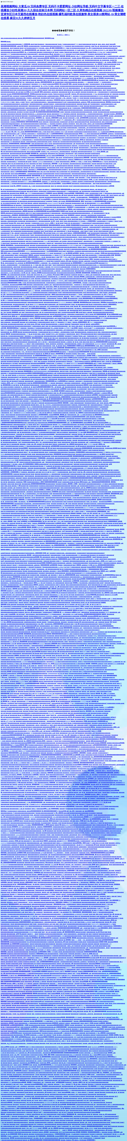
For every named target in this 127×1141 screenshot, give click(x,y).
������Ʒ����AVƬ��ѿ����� (76, 860)
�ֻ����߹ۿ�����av (55, 960)
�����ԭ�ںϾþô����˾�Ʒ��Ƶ (60, 276)
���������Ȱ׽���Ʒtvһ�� (30, 189)
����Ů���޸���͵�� (25, 436)
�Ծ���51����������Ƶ (34, 259)
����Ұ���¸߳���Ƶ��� (67, 357)
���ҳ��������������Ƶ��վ (87, 679)
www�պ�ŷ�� (36, 878)
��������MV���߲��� (31, 359)
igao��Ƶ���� (86, 415)
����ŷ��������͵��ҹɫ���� (44, 245)
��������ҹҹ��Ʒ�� (10, 267)
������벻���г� (9, 207)
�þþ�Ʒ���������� (10, 405)
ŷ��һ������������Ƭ (104, 815)
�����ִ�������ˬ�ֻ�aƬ (12, 283)
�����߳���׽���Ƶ (28, 96)
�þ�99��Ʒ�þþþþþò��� (10, 84)
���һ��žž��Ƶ (117, 1122)
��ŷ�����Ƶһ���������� (29, 561)
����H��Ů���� (90, 764)
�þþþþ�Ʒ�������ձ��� (69, 1132)
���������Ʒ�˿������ (79, 894)
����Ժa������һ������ (93, 215)
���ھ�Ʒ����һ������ (114, 371)
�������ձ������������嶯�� (84, 535)
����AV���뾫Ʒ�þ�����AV (91, 804)
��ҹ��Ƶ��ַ (38, 841)
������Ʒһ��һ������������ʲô (92, 143)
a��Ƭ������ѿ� (95, 585)
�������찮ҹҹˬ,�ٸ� (36, 257)
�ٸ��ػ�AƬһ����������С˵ (39, 495)
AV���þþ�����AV (28, 133)
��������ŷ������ (11, 318)
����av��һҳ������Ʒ (57, 288)
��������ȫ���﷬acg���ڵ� (61, 342)
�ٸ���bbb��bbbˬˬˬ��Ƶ (28, 934)
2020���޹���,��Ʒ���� (11, 533)
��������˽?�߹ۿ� (77, 88)
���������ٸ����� (56, 543)
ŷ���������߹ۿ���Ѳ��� (41, 104)
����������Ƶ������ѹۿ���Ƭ (101, 600)
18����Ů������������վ (39, 491)
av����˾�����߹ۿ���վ (81, 786)
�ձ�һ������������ (11, 296)
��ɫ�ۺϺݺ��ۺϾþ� (8, 721)
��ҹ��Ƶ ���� (23, 223)
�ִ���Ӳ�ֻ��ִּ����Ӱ (105, 567)
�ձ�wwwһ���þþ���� (10, 300)
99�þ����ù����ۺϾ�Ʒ (27, 782)
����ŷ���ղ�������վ (12, 739)
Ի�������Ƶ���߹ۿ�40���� (67, 1134)
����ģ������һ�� (111, 169)
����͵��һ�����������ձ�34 (85, 397)
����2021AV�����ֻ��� (109, 967)
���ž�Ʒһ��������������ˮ (15, 707)
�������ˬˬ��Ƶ (77, 515)
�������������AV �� (55, 675)
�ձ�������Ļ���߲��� (81, 422)
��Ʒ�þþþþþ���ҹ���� (51, 531)
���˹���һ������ (49, 1130)
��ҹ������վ (38, 344)
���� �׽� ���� (66, 132)
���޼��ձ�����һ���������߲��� (77, 1057)
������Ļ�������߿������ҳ (48, 1118)
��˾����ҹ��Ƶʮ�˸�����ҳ (44, 1014)
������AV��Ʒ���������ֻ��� (16, 743)
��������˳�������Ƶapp (70, 577)
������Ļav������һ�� (112, 486)
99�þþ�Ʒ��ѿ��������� (105, 225)
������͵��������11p (40, 391)
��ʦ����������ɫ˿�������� (43, 796)
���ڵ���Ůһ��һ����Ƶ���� (91, 450)
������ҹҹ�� (38, 460)
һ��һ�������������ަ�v (63, 965)
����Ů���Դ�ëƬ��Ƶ (107, 622)
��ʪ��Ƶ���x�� (44, 786)
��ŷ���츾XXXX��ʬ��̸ (114, 663)
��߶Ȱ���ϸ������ (34, 745)
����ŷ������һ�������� (66, 375)
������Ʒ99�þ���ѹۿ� (95, 367)
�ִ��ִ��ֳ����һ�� (33, 122)
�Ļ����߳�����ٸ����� (61, 155)
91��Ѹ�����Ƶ (104, 363)
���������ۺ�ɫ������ (96, 135)
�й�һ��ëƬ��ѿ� (63, 223)
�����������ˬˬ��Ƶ (99, 948)
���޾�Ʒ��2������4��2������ (89, 1037)
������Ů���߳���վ (72, 843)
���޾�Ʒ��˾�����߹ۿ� (40, 575)
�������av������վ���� (76, 157)
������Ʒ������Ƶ (92, 641)
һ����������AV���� (113, 100)
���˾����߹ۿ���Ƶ (22, 659)
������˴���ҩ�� (115, 703)
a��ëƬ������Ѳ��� (77, 918)
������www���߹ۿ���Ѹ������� (77, 181)
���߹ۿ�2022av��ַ (92, 950)
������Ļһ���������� (13, 491)
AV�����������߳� (53, 591)
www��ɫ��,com (49, 1021)
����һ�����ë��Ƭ (42, 703)
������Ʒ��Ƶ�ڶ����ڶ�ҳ (83, 711)
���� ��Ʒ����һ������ (76, 1118)
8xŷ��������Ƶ (33, 900)
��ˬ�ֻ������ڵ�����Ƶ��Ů (49, 898)
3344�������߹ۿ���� (73, 914)
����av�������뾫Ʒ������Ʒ (77, 163)
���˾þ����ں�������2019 (35, 169)
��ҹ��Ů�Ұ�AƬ (85, 620)
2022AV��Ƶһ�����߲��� (48, 84)
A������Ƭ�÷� (26, 535)
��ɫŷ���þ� (83, 1039)
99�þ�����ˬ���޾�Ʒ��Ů (68, 76)
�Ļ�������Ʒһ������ (12, 729)
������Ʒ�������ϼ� (29, 963)
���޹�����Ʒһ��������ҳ (13, 424)
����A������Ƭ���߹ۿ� (103, 723)
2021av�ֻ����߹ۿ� (8, 709)
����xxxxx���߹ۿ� (112, 241)
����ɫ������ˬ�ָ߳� (10, 934)
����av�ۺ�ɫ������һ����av (66, 689)
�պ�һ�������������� (13, 973)
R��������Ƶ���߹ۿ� (35, 509)
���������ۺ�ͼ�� (107, 334)
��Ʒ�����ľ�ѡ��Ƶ (113, 632)
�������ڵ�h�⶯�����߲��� (10, 1003)
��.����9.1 (24, 401)
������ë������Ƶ (29, 300)
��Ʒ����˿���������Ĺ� (37, 476)
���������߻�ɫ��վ (10, 338)
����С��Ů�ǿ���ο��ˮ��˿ (58, 655)
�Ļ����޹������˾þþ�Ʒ (11, 442)
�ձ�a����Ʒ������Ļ (30, 385)
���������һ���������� (14, 932)
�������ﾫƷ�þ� (101, 213)
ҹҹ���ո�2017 (6, 531)
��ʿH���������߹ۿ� (31, 312)
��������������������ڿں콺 (77, 213)
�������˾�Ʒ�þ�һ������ (97, 854)
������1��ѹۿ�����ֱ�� (44, 1098)
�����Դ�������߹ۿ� (11, 904)
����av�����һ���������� (85, 800)
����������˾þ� (94, 579)
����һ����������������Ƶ (54, 197)
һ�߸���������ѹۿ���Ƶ (88, 393)
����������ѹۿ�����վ (85, 72)
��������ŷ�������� (105, 1106)
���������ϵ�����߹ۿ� (66, 50)
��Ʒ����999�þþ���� (59, 821)
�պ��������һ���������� (106, 1011)
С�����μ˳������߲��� (12, 284)
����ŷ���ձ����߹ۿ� (12, 827)
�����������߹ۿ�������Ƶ (96, 549)
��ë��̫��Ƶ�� (66, 626)
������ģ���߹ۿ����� (66, 835)
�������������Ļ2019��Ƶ (43, 147)
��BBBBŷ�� (30, 213)
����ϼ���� (111, 456)
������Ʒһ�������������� (16, 823)
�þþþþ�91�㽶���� (76, 733)
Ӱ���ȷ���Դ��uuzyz (31, 583)
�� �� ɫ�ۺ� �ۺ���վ (43, 275)
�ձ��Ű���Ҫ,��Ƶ (105, 199)
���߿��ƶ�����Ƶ (20, 1005)
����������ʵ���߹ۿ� (110, 955)
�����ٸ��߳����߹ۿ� (52, 163)
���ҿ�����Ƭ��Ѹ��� (12, 961)
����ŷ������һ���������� (16, 529)
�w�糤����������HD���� (40, 942)
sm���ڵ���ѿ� (111, 874)
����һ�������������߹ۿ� (63, 1037)
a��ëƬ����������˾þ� (89, 1067)
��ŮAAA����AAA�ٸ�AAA (37, 763)
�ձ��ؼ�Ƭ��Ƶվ (49, 353)
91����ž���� (27, 587)
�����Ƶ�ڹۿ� (120, 245)
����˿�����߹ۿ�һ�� (31, 472)
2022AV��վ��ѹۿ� (34, 731)
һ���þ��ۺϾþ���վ (54, 363)
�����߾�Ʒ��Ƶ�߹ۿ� (20, 147)
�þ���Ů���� (95, 813)
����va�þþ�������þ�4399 (13, 395)
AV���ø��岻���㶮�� (88, 531)
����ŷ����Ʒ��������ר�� (35, 979)
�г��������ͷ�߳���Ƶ (11, 1098)
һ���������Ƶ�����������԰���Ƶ (16, 326)
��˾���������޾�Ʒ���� (13, 874)
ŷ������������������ (58, 497)
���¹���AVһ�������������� (16, 549)
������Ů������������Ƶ (89, 452)
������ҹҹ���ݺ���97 (87, 636)
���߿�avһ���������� (12, 336)
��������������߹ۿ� (64, 143)
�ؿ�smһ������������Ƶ (79, 723)
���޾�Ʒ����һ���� (71, 116)
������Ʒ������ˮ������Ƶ (92, 1094)
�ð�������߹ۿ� (8, 573)
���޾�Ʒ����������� (59, 711)
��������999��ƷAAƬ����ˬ (31, 525)
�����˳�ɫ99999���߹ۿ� (67, 604)
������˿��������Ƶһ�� (47, 870)
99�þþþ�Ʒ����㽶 (50, 657)
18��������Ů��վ (53, 44)
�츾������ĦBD (31, 48)
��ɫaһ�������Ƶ (38, 167)
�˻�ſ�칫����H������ (70, 203)
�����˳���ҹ (112, 689)
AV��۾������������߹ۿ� (113, 452)
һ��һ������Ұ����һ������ (15, 815)
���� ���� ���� (90, 944)
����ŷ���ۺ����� (50, 971)
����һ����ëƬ (109, 1070)
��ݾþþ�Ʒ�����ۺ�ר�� (54, 229)
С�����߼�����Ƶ (63, 434)
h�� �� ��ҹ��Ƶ (96, 914)
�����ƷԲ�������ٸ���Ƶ (35, 663)
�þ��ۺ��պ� (18, 464)
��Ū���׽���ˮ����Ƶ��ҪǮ (13, 985)
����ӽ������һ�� (10, 755)
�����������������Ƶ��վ (72, 278)
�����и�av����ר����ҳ (12, 541)
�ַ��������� (100, 745)
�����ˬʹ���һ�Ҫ (46, 243)
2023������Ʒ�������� (37, 247)
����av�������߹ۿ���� (13, 837)
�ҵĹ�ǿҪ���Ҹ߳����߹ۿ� (11, 312)
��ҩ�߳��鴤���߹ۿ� (9, 1047)
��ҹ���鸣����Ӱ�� (98, 466)
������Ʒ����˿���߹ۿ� (37, 892)
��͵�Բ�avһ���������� (41, 669)
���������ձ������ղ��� (69, 743)
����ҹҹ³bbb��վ (75, 780)
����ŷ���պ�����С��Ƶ (25, 882)
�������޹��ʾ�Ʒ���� (11, 205)
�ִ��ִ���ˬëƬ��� (80, 283)
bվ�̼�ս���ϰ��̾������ (23, 890)
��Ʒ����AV (6, 464)
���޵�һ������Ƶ (112, 618)
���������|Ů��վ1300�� (89, 731)
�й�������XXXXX (75, 367)
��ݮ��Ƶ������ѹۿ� (91, 1061)
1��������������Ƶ (44, 488)
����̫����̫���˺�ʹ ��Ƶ (54, 653)
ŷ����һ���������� (81, 151)
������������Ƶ (116, 127)
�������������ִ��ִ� (12, 634)
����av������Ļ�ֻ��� (12, 853)
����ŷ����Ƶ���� (10, 361)
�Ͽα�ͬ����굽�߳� (100, 715)
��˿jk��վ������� (114, 80)
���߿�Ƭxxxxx (37, 643)
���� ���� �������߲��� (43, 707)
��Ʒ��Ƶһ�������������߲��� (16, 960)
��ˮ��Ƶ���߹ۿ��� (29, 203)
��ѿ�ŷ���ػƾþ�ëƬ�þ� (79, 989)
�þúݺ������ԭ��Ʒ (69, 862)
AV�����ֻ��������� (104, 737)
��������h (26, 288)
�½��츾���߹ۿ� (67, 930)
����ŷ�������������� (57, 602)
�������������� (68, 379)
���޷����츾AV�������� (38, 221)
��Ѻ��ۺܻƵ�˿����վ (34, 912)
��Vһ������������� (43, 743)
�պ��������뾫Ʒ (30, 137)
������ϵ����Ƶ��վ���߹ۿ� (14, 193)
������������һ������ (99, 1005)
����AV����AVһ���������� (35, 328)
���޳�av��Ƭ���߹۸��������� (71, 233)
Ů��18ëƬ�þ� (6, 1067)
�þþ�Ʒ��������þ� (10, 177)
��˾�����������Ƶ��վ (96, 521)
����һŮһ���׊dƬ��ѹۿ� (75, 336)
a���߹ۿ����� (115, 116)
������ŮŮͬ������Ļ (97, 377)
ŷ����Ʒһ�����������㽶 (69, 872)
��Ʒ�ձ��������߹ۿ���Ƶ (93, 751)
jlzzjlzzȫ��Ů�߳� (26, 681)
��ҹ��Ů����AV (116, 233)
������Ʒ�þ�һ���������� (38, 129)
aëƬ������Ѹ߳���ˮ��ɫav (86, 355)
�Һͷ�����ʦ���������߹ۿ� (79, 407)
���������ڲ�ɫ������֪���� (39, 434)
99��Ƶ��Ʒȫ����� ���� (113, 792)
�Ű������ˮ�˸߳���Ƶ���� (13, 126)
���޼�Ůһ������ (9, 811)
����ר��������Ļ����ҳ (41, 1122)
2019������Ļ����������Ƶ (31, 894)
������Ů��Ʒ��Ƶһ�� (110, 46)
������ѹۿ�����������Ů (75, 466)
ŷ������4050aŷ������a (103, 310)
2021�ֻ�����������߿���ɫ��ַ (84, 571)
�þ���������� (106, 147)
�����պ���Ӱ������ (27, 197)
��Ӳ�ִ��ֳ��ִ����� (42, 387)
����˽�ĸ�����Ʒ (88, 137)
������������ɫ (80, 839)
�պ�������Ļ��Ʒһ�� (36, 757)
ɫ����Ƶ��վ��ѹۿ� (9, 878)
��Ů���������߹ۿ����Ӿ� (112, 764)
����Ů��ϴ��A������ (113, 1027)
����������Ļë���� (92, 637)
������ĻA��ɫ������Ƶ (101, 267)
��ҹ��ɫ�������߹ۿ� (34, 853)
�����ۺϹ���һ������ (67, 269)
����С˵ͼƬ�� (84, 177)
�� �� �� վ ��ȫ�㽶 (78, 821)
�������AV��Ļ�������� (64, 555)
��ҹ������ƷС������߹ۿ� (16, 918)
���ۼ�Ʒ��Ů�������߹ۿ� (61, 511)
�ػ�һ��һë (80, 50)
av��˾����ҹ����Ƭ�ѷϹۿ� (42, 165)
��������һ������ (72, 1019)
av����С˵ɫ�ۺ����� (50, 263)
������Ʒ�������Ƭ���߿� (29, 353)
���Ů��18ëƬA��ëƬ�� (84, 651)
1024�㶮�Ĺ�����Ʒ (70, 768)
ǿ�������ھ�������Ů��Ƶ (39, 141)
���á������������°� (13, 806)
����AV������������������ (17, 914)
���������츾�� (87, 149)
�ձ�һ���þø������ (93, 705)
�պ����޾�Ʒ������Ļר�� (36, 610)
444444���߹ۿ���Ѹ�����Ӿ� (36, 983)
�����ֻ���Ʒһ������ (99, 963)
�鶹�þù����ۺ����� (76, 1059)
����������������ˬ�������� (72, 300)
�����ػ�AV (98, 161)
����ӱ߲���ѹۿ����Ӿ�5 (84, 276)
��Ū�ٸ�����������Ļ (81, 462)
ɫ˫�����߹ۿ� (63, 310)
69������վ (96, 371)
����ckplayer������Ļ (56, 420)
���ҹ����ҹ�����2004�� (74, 908)
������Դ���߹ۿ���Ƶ (29, 255)
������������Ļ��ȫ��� (97, 110)
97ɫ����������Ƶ (46, 432)
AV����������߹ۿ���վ (28, 565)
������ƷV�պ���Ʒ (47, 357)
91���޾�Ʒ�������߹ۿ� (29, 505)
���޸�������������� (13, 1094)
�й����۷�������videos (112, 749)
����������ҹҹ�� (102, 239)
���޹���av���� (34, 438)
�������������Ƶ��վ (103, 860)
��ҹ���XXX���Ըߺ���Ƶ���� (91, 1092)
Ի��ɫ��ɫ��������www (111, 253)
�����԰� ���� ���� (74, 217)
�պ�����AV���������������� (104, 1059)
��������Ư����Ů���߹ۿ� (81, 288)
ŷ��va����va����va (54, 344)
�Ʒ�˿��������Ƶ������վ (42, 902)
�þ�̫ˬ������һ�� (114, 359)
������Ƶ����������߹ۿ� (85, 902)
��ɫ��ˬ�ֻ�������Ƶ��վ (12, 58)
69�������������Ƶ (11, 977)
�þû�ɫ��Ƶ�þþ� (86, 737)
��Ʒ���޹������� (96, 505)
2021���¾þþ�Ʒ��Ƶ (8, 1092)
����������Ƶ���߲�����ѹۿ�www (17, 290)
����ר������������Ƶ (13, 624)
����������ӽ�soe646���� (68, 1055)
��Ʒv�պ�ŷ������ (33, 637)
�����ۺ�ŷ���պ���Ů (11, 774)
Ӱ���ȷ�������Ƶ (101, 786)
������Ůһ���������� (80, 926)
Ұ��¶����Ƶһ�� (79, 589)
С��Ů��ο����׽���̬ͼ (102, 1128)
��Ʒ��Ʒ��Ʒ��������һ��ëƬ (14, 452)
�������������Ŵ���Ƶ (13, 76)
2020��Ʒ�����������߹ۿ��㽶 (69, 661)
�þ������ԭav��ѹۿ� (30, 432)
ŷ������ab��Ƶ (78, 602)
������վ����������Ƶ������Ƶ (38, 484)
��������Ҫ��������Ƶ (75, 892)
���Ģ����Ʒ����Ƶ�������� (15, 632)
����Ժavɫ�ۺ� (37, 705)
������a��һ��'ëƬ (112, 683)
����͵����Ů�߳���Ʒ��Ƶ (12, 821)
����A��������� (51, 1086)
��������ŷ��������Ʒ (105, 669)
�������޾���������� (13, 938)
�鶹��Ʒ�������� (24, 592)
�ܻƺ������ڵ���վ (36, 543)
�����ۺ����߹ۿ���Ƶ (31, 340)
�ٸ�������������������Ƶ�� (106, 205)
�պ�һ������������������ (88, 874)
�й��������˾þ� (114, 1074)
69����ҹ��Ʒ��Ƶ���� (33, 44)
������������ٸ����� (91, 96)
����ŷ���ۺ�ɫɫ (19, 957)
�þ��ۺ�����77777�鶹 (59, 280)
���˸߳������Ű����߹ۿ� (70, 628)
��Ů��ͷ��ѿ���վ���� (95, 743)
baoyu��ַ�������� (30, 683)
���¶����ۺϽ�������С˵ (37, 620)
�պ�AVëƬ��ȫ (107, 294)
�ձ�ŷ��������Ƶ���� (39, 294)
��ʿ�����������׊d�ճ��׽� (82, 727)
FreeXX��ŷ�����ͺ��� (35, 559)
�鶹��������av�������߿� (101, 677)
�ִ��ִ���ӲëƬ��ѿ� (61, 316)
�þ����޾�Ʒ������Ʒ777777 (59, 967)
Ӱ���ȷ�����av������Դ (109, 355)
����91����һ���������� (36, 749)
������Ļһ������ (24, 699)
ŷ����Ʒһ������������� (47, 914)
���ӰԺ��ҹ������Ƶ (83, 436)
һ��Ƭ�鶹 (65, 886)
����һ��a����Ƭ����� (12, 604)
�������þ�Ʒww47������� (36, 88)
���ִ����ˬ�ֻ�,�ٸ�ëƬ (56, 468)
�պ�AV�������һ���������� (101, 48)
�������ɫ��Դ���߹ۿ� (104, 1053)
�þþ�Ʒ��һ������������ (61, 448)
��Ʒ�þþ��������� (77, 713)
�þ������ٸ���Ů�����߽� (81, 1096)
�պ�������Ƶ (58, 545)
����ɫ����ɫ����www (41, 1078)
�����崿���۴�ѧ (8, 223)
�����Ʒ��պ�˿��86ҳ (10, 397)
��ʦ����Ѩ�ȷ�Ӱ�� (29, 677)
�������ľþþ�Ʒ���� (18, 377)
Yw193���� (5, 147)
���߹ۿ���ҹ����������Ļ (81, 1130)
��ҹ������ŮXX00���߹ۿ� (13, 1039)
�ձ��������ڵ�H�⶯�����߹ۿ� (39, 521)
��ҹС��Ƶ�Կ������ (111, 361)
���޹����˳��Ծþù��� (55, 585)
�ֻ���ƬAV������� (76, 207)
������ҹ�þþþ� (38, 1114)
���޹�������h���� (88, 155)
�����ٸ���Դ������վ (31, 233)
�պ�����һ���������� (13, 409)
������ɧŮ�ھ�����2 (105, 288)
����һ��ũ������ (74, 46)
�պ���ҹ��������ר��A (109, 969)
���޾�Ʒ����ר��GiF (52, 561)
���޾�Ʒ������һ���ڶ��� (91, 707)
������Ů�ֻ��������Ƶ (12, 1025)
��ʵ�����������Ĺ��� (13, 308)
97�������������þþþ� (12, 794)
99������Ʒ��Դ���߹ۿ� (69, 1069)
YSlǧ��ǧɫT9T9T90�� (27, 149)
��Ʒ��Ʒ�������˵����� (109, 290)
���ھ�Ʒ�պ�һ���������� (60, 651)
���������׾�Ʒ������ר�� (29, 553)
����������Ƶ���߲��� (102, 853)
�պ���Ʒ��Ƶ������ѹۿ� (31, 768)
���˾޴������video (110, 977)
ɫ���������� (92, 60)
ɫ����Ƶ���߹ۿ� (92, 403)
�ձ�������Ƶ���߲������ (47, 211)
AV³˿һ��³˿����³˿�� (69, 177)
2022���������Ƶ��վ (72, 936)
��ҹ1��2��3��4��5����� (78, 371)
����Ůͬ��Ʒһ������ (52, 480)
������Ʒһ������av (96, 1065)
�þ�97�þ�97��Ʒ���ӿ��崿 (35, 729)
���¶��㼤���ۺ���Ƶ (67, 318)
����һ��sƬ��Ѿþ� (107, 179)
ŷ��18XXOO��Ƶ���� (10, 557)
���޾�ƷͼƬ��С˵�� (47, 835)
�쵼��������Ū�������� (70, 657)
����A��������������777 (81, 675)
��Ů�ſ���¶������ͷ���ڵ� (14, 56)
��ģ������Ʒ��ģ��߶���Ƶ (103, 695)
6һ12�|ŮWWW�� (62, 727)
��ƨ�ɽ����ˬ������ (67, 432)
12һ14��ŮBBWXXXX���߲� (73, 363)
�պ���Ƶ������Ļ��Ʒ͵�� (92, 428)
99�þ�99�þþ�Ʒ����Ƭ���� (12, 381)
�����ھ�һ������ (98, 235)
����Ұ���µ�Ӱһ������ (88, 104)
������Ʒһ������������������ (59, 179)
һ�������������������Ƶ (15, 764)
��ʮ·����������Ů (107, 332)
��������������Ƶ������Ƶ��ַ (90, 167)
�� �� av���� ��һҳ (97, 770)
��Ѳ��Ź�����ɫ (92, 608)
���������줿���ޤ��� (98, 1090)
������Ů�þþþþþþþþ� (102, 478)
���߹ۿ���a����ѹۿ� (93, 1043)
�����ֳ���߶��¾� (115, 739)
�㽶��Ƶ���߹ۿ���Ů (30, 977)
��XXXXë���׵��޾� (6, 330)
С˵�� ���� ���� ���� (12, 741)
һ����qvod (74, 735)
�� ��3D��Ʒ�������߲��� (59, 679)
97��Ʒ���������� (81, 497)
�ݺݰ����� (39, 120)
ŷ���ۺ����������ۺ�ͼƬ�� (84, 685)
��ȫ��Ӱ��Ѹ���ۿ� (54, 132)
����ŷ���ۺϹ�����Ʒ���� (83, 766)
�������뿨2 (35, 106)
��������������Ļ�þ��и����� (60, 1067)
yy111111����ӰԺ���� (70, 302)
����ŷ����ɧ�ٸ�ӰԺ (10, 288)
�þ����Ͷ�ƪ (44, 237)
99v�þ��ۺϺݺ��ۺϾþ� (46, 693)
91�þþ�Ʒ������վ (98, 841)
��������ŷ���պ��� (59, 225)
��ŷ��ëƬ (87, 843)
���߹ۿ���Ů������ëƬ (97, 753)
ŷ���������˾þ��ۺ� (63, 946)
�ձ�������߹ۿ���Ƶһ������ (57, 541)
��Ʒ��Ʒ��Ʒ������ (10, 314)
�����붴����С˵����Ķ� (12, 434)
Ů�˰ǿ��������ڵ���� (101, 1102)
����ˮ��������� (101, 934)
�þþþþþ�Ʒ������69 (20, 1067)
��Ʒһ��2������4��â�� (72, 1088)
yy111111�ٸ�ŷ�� (104, 802)
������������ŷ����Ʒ (100, 847)
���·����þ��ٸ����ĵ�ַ (85, 587)
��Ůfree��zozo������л (81, 296)
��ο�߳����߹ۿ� (52, 705)
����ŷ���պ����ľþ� (114, 114)
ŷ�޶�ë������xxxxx (9, 786)
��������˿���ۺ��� (38, 507)
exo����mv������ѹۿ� (11, 88)
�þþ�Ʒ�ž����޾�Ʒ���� (11, 114)
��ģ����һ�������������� (90, 529)
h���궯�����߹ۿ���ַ (10, 1029)
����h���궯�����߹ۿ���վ (59, 563)
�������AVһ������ (49, 600)
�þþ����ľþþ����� (105, 555)
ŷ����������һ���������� (96, 306)
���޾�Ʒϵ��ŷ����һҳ (10, 149)
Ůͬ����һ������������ (31, 78)
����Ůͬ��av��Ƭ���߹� (69, 306)
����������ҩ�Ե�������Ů (53, 1027)
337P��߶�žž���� (8, 1124)
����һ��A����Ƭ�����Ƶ (13, 892)
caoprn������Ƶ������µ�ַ (13, 776)
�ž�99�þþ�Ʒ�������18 (49, 1049)
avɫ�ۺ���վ (67, 98)
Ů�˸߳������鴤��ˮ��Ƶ (56, 251)
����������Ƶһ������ (13, 870)
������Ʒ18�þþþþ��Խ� (85, 314)
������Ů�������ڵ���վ (74, 770)
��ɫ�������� (92, 1063)
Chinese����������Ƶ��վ (59, 470)
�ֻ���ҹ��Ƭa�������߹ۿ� (12, 559)
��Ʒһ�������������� (70, 292)
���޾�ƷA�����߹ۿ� (26, 239)
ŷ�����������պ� (37, 448)
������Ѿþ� (113, 167)
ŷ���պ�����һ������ (43, 523)
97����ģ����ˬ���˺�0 (113, 563)
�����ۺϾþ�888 (7, 975)
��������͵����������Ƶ (96, 960)
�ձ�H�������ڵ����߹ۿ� (32, 118)
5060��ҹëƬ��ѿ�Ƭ (38, 529)
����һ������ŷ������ (13, 1061)
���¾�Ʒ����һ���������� (98, 1110)
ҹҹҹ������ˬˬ (100, 328)
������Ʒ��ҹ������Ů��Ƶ (59, 802)
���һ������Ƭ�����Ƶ (67, 1014)
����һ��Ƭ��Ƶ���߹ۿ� (70, 637)
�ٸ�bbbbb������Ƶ (48, 977)
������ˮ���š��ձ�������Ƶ (81, 346)
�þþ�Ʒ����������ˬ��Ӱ (54, 987)
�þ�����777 (76, 223)
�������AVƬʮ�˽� (58, 507)
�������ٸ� (102, 50)
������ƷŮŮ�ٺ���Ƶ (10, 233)
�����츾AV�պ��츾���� (95, 349)
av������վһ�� (81, 703)
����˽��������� (44, 290)
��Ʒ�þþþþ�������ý (35, 241)
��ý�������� (116, 864)
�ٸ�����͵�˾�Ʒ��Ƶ (9, 363)
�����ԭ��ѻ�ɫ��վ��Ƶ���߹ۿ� (76, 482)
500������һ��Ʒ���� (92, 411)
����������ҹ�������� (106, 381)
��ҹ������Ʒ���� (99, 606)
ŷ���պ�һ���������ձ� (55, 1051)
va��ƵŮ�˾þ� (54, 719)
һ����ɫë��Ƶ (82, 725)
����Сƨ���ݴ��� (85, 888)
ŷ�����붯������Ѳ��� (75, 438)
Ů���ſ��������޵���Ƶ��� (14, 1140)
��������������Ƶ (11, 389)
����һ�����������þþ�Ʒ (109, 1025)
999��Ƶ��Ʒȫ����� (9, 243)
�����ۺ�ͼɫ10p (112, 1086)
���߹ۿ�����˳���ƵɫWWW (54, 841)
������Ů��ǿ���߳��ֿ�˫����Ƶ (77, 399)
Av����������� (46, 1029)
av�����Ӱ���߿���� (12, 894)
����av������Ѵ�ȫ (80, 405)
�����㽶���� (82, 955)
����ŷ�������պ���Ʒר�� (25, 1116)
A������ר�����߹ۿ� (48, 776)
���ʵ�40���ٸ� (23, 167)
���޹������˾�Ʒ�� (63, 267)
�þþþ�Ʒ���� (89, 1025)
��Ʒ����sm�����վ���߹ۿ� (75, 788)
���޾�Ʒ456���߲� (8, 831)
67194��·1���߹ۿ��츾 (57, 894)
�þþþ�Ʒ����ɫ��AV (9, 80)
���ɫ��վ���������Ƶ (72, 1031)
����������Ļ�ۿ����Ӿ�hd (103, 509)
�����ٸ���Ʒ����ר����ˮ (13, 456)
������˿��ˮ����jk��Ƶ (12, 48)
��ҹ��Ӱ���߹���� (111, 884)
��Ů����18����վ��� (86, 199)
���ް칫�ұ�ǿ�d (78, 523)
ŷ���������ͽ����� (68, 616)
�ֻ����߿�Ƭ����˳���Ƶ (66, 353)
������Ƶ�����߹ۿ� (10, 569)
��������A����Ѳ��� (12, 637)
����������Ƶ (57, 517)
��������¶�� (81, 122)
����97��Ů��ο (67, 719)
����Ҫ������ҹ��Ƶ (58, 1076)
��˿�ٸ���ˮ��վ (59, 346)
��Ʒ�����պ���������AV (35, 687)
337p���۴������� (31, 608)
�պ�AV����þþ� (77, 811)
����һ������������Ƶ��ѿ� (91, 543)
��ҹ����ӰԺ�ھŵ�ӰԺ (10, 1080)
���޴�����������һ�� (79, 924)
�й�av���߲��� (98, 894)
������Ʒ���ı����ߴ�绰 (106, 1096)
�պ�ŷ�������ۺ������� (38, 880)
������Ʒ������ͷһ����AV (40, 661)
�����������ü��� (11, 780)
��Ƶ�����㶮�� (59, 501)
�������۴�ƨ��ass (105, 825)
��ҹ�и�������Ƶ (62, 286)
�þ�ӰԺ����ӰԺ (113, 628)
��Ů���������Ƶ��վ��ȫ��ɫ (97, 1120)
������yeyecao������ (69, 699)
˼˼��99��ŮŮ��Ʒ (86, 231)
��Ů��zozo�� (116, 989)
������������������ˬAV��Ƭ (17, 100)
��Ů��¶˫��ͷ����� (61, 1106)
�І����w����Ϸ (53, 862)
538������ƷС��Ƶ (70, 739)
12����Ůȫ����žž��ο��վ (86, 527)
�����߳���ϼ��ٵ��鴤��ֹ (36, 985)
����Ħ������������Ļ (98, 1124)
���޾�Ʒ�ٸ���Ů (76, 641)
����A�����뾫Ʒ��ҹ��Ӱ (99, 54)
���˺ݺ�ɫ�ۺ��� (52, 876)
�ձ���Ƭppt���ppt (8, 675)
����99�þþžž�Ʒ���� (46, 80)
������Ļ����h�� (97, 280)
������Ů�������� (71, 474)
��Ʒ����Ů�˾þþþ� (60, 535)
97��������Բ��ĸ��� (97, 569)
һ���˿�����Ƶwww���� (103, 647)
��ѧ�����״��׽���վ (36, 151)
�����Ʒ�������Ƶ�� (64, 454)
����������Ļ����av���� (42, 571)
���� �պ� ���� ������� (94, 375)
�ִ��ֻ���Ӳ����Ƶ (64, 1082)
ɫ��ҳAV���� (112, 819)
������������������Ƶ (14, 302)
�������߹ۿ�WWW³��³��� (34, 470)
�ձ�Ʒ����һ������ (85, 446)
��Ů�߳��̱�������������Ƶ (14, 320)
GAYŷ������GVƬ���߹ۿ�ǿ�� (56, 515)
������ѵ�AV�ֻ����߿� (57, 381)
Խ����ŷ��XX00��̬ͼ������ (31, 1047)
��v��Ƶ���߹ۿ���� (114, 760)
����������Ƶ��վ (92, 169)
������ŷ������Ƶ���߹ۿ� (88, 132)
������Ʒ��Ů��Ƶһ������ (60, 167)
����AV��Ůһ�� (8, 167)
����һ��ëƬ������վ (35, 862)
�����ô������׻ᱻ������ (75, 537)
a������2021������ (93, 241)
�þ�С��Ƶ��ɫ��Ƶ (74, 219)
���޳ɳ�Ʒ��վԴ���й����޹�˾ (12, 589)
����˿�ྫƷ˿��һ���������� (36, 186)
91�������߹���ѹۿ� (66, 209)
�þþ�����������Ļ (58, 326)
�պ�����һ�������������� (32, 641)
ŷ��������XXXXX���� (39, 1070)
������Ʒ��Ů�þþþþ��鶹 (69, 92)
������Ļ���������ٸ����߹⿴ (70, 82)
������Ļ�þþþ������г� (113, 227)
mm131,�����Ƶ (53, 430)
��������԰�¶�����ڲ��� (108, 1035)
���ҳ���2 (103, 1021)
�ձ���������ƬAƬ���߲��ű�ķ (55, 811)
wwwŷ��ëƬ (27, 344)
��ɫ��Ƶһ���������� (90, 484)
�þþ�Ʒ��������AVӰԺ (99, 906)
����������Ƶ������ (12, 610)
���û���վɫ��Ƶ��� (68, 596)
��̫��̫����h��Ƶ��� (100, 426)
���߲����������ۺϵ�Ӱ (88, 898)
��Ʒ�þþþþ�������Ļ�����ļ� (68, 533)
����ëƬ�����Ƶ (71, 324)
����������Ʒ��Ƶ (107, 636)
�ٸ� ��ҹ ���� (80, 1084)
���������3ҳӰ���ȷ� (11, 340)
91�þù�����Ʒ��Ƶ (83, 870)
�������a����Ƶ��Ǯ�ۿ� (55, 926)
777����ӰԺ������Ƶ (111, 442)
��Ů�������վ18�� (10, 1108)
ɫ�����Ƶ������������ (65, 829)
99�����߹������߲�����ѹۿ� (86, 108)
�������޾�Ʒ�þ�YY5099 (56, 906)
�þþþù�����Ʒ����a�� (33, 735)
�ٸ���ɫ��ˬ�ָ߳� (105, 464)
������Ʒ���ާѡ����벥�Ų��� (107, 58)
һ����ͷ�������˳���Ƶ (50, 860)
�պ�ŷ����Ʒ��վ (77, 717)
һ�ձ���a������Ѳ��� (104, 145)
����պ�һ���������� (76, 963)
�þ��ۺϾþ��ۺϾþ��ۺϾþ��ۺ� (105, 910)
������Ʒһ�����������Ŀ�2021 (62, 149)
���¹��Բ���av (72, 583)
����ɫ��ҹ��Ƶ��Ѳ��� (11, 344)
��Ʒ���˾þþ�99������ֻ (94, 420)
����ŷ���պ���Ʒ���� (37, 874)
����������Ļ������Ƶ (84, 173)
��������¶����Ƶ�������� (74, 1102)
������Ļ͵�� (7, 763)
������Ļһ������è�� (18, 1106)
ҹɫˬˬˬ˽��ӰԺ (62, 1130)
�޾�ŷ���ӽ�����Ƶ (61, 831)
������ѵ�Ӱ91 (64, 910)
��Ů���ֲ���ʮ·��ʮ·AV (67, 1092)
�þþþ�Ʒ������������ (97, 1082)
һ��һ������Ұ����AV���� (104, 735)
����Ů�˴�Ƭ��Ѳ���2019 (76, 54)
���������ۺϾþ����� (60, 874)
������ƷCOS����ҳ (23, 928)
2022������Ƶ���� (87, 555)
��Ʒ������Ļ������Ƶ (12, 1021)
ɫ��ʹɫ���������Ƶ (91, 936)
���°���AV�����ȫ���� (31, 602)
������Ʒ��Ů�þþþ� (59, 88)
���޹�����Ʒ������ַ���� (32, 363)
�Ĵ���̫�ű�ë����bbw (57, 367)
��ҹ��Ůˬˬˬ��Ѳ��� (86, 353)
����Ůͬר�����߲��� (61, 938)
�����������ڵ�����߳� (106, 681)
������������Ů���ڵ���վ (57, 1140)
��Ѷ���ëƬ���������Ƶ (12, 399)
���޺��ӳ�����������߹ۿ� (25, 1017)
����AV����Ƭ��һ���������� (16, 703)
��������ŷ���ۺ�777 (51, 424)
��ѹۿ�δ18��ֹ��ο (8, 614)
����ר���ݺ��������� (13, 671)
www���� (88, 78)
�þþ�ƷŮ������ (8, 1007)
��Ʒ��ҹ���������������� (101, 88)
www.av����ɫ (85, 495)
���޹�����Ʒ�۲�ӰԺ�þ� (11, 470)
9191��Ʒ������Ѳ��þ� (86, 44)
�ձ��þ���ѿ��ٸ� (55, 729)
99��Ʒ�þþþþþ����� (96, 373)
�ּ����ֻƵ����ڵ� (53, 770)
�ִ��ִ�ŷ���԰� (60, 523)
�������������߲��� (81, 478)
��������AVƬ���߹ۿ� (101, 405)
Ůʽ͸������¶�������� (62, 120)
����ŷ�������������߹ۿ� (14, 348)
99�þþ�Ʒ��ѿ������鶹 (67, 127)
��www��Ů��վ (85, 161)
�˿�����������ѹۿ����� (79, 653)
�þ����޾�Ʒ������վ (75, 950)
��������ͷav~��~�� (30, 361)
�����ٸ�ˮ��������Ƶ (12, 169)
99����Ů (82, 753)
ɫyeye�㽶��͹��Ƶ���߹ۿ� (53, 241)
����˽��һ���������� (52, 774)
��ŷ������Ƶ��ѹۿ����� (52, 649)
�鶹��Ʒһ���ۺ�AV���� (70, 864)
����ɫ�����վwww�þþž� (55, 595)
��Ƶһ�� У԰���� (58, 768)
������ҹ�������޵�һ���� (39, 940)
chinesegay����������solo (52, 505)
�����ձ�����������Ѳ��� (15, 819)
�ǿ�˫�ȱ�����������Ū (78, 1041)
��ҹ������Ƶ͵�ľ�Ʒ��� (67, 147)
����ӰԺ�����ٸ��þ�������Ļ (44, 954)
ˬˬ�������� (107, 608)
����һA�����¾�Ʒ (73, 866)
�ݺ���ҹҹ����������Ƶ (37, 411)
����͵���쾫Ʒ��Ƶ (9, 565)
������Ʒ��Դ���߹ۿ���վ (76, 565)
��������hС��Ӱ (18, 365)
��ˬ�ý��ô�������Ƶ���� (32, 770)
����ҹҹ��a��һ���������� (68, 290)
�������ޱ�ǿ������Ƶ (58, 62)
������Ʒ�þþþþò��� (36, 110)
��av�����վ (66, 790)
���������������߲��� (52, 1017)
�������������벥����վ (62, 452)
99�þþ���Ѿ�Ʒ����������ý (60, 308)
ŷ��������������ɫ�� (43, 667)
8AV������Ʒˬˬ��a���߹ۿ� (63, 614)
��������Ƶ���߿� (10, 118)
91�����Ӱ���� (73, 418)
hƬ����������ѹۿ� (54, 567)
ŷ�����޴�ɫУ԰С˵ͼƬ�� (107, 924)
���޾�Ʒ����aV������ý (101, 1041)
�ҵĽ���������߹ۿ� (107, 383)
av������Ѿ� (35, 348)
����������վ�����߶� (110, 539)
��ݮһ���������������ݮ (98, 657)
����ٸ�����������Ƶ (12, 936)
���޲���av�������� (23, 1074)
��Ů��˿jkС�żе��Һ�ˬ (28, 665)
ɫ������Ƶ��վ (76, 1110)
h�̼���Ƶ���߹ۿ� (57, 606)
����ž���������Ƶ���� (13, 191)
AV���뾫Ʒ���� (34, 567)
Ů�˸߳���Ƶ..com (6, 751)
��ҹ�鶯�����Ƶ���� (34, 739)
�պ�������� (73, 545)
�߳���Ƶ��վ (6, 41)
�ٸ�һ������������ (27, 237)
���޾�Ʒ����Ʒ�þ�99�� (23, 474)
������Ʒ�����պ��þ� (73, 140)
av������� (70, 774)
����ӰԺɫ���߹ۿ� (8, 888)
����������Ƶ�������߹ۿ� (110, 1108)
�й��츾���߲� (29, 112)
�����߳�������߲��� (11, 987)
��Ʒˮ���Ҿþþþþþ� (110, 90)
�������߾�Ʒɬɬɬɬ (111, 411)
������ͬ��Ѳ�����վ (90, 302)
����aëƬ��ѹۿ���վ (10, 1136)
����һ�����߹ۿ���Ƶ (98, 610)
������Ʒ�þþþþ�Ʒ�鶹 (87, 768)
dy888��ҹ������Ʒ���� (112, 484)
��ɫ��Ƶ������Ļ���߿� (95, 320)
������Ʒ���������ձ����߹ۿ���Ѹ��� (49, 1023)
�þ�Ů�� (62, 665)
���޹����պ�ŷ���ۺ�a (105, 1130)
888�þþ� (91, 565)
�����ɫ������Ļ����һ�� (86, 626)
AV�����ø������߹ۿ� (113, 193)
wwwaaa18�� (48, 440)
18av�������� (101, 94)
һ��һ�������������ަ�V (48, 239)
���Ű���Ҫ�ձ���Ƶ (62, 940)
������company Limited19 (48, 203)
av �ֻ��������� (26, 316)
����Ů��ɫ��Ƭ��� (63, 685)
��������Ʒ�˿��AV (56, 1041)
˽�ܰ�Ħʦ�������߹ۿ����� (82, 1009)
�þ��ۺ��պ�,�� (47, 48)
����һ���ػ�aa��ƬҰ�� (20, 523)
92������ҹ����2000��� (12, 845)
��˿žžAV (4, 898)
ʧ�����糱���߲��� (9, 971)
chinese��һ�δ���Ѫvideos (10, 679)
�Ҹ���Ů (44, 608)
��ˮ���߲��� (27, 910)
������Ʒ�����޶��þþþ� (70, 338)
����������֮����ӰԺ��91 (83, 773)
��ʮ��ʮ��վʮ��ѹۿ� (85, 124)
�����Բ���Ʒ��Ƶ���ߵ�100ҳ (13, 545)
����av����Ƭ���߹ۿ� (78, 691)
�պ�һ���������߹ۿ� (64, 490)
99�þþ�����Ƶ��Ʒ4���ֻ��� (95, 116)
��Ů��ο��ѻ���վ (9, 486)
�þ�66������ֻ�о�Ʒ (30, 626)
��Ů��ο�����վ (89, 255)
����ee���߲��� (30, 860)
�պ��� (54, 391)
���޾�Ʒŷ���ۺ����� (10, 628)
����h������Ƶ (8, 407)
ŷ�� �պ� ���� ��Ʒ (64, 896)
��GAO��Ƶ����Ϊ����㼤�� (13, 999)
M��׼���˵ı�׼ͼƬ (7, 412)
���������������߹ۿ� (70, 928)
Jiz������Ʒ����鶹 (75, 1100)
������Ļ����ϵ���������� (16, 1078)
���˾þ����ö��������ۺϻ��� (16, 1114)
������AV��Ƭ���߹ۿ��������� (99, 219)
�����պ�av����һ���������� (74, 509)
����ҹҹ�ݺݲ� (114, 843)
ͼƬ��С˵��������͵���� (89, 294)
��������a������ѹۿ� (44, 373)
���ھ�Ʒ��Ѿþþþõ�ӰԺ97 (71, 359)
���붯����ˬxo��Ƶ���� (68, 683)
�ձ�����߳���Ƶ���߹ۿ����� (48, 355)
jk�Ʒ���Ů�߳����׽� (51, 731)
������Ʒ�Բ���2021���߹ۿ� (41, 490)
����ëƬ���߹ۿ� (53, 201)
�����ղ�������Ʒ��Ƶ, (24, 884)
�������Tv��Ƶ (52, 120)
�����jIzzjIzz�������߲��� (13, 1082)
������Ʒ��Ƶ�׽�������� (65, 884)
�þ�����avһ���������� (32, 253)
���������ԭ (61, 780)
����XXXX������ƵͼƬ (23, 140)
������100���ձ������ (13, 122)
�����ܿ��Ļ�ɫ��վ (107, 808)
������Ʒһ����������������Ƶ (102, 519)
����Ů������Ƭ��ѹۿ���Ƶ (14, 62)
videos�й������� (60, 817)
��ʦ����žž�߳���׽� (29, 1027)
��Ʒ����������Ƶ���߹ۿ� (68, 792)
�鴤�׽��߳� (63, 84)
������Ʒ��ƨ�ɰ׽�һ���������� (17, 851)
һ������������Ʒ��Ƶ (87, 120)
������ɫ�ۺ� (68, 239)
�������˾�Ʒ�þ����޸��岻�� (104, 84)
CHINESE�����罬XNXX (61, 68)
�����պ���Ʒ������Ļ (66, 693)
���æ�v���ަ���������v (35, 430)
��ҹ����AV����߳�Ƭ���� (13, 322)
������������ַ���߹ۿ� (97, 1088)
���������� (64, 145)
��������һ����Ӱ (10, 1104)
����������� (49, 76)
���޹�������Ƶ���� (11, 137)
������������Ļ (85, 64)
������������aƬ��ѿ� (88, 965)
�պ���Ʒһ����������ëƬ (13, 940)
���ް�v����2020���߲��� (109, 217)
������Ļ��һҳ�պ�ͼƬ (10, 1055)
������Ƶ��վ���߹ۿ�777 (62, 703)
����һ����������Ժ (11, 44)
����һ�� (75, 655)
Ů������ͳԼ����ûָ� (51, 612)
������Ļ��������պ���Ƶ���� (17, 211)
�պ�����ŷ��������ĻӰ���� (66, 618)
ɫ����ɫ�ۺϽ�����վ (79, 882)
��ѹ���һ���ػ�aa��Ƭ (79, 84)
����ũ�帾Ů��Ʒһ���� (51, 98)
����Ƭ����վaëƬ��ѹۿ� (11, 663)
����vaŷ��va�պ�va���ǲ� (32, 444)
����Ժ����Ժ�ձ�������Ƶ (38, 938)
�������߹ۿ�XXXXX (41, 1059)
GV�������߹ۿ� (73, 191)
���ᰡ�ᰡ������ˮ (9, 239)
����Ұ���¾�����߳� (52, 1033)
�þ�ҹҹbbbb (89, 1128)
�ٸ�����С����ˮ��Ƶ (11, 440)
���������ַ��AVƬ (98, 175)
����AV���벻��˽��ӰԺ (69, 334)
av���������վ (33, 76)
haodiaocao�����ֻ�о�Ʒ (91, 866)
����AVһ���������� (98, 480)
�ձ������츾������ (50, 1057)
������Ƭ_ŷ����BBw (111, 308)
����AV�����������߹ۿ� (41, 673)
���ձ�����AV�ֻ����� (40, 618)
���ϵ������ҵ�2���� (58, 798)
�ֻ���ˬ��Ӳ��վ (26, 908)
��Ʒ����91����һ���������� (16, 355)
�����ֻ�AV (6, 1116)
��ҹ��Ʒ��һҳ (84, 829)
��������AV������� (103, 296)
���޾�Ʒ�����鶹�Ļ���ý (112, 302)
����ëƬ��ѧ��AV (105, 118)
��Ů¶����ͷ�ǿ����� (113, 892)
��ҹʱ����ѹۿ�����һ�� (64, 991)
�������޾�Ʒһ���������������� (19, 760)
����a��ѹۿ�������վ (48, 96)
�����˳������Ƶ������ (68, 944)
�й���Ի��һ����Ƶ (62, 275)
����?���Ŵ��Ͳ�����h (55, 219)
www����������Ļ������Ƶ (14, 106)
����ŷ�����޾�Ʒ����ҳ (59, 773)
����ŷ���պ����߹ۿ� (112, 1132)
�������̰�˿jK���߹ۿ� (99, 989)
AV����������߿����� (13, 509)
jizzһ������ (6, 298)
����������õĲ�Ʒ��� (73, 424)
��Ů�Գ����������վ (35, 308)
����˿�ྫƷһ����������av (13, 1043)
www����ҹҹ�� (92, 207)
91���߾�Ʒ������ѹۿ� (109, 432)
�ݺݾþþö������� (11, 608)
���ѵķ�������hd (32, 46)
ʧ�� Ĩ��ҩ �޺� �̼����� (115, 1003)
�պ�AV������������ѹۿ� (14, 294)
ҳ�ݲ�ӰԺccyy (80, 1005)
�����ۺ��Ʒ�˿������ (90, 1014)
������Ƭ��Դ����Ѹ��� (67, 215)
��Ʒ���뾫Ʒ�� (107, 1061)
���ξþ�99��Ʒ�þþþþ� (74, 993)
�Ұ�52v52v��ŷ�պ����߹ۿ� (110, 531)
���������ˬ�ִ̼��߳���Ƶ (47, 596)
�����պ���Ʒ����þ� (40, 1106)
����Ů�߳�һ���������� (96, 1031)
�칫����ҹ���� (117, 94)
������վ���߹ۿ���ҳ (34, 585)
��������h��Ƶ (107, 719)
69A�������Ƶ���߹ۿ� (49, 177)
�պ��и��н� (92, 954)
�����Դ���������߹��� (89, 952)
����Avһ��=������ (11, 653)
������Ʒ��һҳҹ (94, 229)
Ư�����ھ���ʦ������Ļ (100, 725)
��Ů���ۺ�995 (31, 776)
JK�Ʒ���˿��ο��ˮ (54, 157)
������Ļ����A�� (77, 280)
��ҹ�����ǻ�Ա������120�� (47, 908)
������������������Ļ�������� (80, 643)
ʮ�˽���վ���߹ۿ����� (113, 62)
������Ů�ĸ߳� (93, 932)
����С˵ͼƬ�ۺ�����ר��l (52, 849)
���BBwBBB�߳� (111, 595)
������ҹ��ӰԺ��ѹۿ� (68, 559)
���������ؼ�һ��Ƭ (95, 424)
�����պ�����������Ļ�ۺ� (15, 839)
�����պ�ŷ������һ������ (88, 1116)
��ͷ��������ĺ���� (76, 585)
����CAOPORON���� (40, 1019)
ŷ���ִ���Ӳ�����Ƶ (71, 183)
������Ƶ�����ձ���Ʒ (77, 385)
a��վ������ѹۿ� (92, 782)
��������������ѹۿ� (12, 912)
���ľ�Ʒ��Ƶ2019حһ (80, 610)
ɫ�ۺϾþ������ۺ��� (44, 587)
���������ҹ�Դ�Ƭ (10, 462)
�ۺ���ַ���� (45, 137)
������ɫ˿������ (53, 428)
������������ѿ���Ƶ (31, 847)
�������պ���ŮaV (69, 161)
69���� (100, 137)
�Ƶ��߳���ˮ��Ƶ (39, 288)
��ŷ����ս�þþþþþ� (80, 979)
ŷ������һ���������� (13, 513)
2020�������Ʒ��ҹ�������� (60, 529)
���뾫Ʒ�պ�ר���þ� (112, 914)
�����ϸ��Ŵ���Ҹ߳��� (89, 693)
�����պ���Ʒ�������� (40, 888)
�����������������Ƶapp (42, 145)
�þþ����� (113, 377)
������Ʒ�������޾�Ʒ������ (50, 868)
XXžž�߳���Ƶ (109, 707)
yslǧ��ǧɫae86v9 (34, 804)
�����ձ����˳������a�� (109, 493)
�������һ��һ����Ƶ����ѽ (14, 116)
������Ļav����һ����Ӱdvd (14, 181)
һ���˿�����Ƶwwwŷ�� (83, 823)
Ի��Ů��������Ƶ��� (35, 1025)
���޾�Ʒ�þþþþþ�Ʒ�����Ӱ (61, 58)
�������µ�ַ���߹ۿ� (87, 778)
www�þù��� (112, 577)
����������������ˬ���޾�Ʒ (78, 681)
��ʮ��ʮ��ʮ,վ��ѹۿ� (99, 561)
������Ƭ (114, 235)
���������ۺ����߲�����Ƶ (43, 72)
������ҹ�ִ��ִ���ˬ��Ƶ (40, 952)
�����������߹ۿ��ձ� (12, 46)
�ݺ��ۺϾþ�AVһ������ (69, 567)
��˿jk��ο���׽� (109, 379)
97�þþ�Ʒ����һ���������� (14, 1122)
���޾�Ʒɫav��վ (28, 318)
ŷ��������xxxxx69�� (92, 687)
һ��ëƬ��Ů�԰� (51, 715)
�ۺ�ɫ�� (19, 263)
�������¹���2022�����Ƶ (56, 78)
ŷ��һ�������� (68, 876)
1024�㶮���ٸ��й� (63, 1029)
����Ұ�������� (29, 1003)
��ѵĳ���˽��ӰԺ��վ (54, 320)
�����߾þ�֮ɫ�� (67, 122)
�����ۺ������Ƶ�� (58, 757)
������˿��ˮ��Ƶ (71, 428)
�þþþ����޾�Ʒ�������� (22, 231)
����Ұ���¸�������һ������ (47, 681)
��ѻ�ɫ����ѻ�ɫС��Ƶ (109, 159)
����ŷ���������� (67, 1098)
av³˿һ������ (97, 322)
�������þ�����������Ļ (88, 401)
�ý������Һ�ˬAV (27, 265)
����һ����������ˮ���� (44, 64)
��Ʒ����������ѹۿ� (89, 749)
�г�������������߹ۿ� (28, 369)
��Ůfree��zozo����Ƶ (56, 950)
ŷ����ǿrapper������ (33, 336)
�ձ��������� (35, 1140)
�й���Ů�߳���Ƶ (91, 395)
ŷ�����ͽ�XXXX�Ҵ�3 (28, 916)
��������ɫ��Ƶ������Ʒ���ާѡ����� (43, 581)
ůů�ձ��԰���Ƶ (74, 328)
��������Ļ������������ (74, 1049)
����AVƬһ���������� (30, 499)
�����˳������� (69, 539)
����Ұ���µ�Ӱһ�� (29, 1100)
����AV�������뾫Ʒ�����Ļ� (53, 997)
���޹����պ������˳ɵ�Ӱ (98, 511)
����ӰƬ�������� (10, 723)
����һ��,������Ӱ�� (45, 872)
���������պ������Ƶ (60, 397)
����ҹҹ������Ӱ (9, 695)
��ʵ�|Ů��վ (116, 896)
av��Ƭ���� (6, 1005)
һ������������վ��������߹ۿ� (17, 922)
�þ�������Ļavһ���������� (40, 792)
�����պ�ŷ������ (81, 910)
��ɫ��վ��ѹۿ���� (49, 1063)
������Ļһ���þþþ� (10, 480)
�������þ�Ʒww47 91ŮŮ (107, 587)
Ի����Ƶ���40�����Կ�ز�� (66, 100)
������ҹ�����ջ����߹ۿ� (14, 426)
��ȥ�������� (46, 300)
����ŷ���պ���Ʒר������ (45, 1132)
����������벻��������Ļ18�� (66, 237)
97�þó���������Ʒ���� (69, 521)
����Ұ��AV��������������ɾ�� (89, 671)
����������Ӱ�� (47, 1072)
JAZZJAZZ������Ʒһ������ (13, 843)
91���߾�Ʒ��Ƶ (80, 983)
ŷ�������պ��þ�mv (80, 819)
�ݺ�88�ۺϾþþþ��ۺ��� (50, 86)
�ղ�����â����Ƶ (100, 415)
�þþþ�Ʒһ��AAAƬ (19, 751)
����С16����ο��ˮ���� (34, 753)
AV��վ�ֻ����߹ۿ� (83, 973)
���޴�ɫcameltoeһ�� (113, 561)
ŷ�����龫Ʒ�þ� (109, 1134)
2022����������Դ (29, 458)
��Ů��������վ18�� (33, 482)
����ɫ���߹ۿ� (102, 446)
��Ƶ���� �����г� (60, 632)
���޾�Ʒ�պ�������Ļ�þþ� (26, 628)
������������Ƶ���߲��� (87, 1112)
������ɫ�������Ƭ (10, 910)
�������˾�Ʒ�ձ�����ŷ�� (109, 314)
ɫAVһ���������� (90, 245)
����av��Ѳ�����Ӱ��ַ (100, 691)
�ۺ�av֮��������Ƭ (64, 1021)
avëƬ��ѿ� (27, 667)
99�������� (74, 1061)
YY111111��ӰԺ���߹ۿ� (41, 1128)
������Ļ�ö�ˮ (38, 175)
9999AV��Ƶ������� (33, 926)
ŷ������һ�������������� (67, 851)
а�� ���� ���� (93, 416)
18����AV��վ (33, 957)
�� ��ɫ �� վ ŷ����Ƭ (10, 253)
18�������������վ (22, 872)
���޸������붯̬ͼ (33, 310)
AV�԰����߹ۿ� (109, 904)
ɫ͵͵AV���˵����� (55, 383)
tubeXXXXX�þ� (100, 344)
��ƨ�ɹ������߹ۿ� (9, 511)
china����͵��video (95, 892)
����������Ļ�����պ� (95, 1019)
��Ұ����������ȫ (10, 1009)
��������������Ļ (63, 284)
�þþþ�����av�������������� (35, 66)
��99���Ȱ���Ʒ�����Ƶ (45, 577)
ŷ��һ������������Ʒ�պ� (84, 967)
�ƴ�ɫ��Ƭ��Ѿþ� (36, 1067)
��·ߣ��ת (68, 523)
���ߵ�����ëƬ (76, 1025)
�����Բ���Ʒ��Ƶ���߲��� (48, 183)
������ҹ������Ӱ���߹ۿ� (95, 191)
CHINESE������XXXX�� (48, 161)
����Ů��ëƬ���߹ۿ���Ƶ (58, 989)
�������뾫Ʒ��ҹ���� (37, 349)
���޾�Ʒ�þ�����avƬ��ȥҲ (30, 1088)
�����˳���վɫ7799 (64, 902)
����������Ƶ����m (103, 729)
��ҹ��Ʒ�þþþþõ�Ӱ (111, 545)
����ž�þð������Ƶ (82, 647)
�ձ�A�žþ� (25, 273)
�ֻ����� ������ (85, 991)
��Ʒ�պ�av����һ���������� (16, 165)
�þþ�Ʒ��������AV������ (44, 379)
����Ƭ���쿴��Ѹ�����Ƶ (35, 711)
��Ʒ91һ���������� (67, 645)
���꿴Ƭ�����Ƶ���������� (74, 808)
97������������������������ (86, 1003)
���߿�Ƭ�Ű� (44, 965)
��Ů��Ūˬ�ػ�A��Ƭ (59, 749)
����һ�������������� (29, 675)
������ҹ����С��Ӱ (55, 1001)
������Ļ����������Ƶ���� (37, 904)
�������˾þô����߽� (88, 147)
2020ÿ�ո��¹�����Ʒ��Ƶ (88, 432)
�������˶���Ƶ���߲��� (73, 579)
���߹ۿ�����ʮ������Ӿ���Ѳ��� (105, 856)
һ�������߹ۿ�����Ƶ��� (55, 1061)
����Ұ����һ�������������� (41, 837)
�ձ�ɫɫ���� (47, 831)
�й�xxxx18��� (20, 763)
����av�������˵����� (13, 221)
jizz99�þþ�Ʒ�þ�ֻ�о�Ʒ (44, 412)
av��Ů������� (90, 780)
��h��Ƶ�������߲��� (61, 456)
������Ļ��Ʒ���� (10, 693)
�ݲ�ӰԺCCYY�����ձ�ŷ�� (88, 845)
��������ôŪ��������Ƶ (107, 181)
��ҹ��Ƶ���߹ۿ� (33, 127)
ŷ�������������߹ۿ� (27, 1072)
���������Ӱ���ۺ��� (65, 440)
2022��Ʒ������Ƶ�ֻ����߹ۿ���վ (99, 133)
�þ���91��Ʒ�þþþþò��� (11, 1049)
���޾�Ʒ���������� (103, 673)
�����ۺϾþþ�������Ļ (11, 860)
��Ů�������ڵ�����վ (73, 794)
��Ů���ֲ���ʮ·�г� (56, 993)
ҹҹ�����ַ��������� (11, 735)
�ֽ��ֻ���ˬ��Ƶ (25, 1126)
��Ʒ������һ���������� (65, 137)
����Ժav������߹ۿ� (116, 1065)
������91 (46, 436)
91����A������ (71, 383)
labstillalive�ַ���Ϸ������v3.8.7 (104, 1047)
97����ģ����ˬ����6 (57, 622)
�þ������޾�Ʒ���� (64, 165)
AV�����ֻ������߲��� (42, 533)
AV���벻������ (105, 1098)
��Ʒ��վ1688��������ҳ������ (100, 201)
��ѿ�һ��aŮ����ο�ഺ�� (83, 790)
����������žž (33, 126)
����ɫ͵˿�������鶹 (91, 227)
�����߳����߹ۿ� (105, 768)
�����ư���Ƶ (89, 1035)
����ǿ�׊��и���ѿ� (49, 74)
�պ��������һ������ (105, 342)
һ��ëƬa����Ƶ (63, 1126)
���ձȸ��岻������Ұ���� (99, 391)
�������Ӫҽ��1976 (24, 261)
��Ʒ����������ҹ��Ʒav (109, 872)
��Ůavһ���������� (103, 912)
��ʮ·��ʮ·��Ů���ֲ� (106, 44)
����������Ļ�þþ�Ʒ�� (12, 92)
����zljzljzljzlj (59, 54)
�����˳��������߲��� (60, 610)
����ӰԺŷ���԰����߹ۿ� (39, 367)
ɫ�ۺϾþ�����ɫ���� (33, 52)
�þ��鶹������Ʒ (97, 760)
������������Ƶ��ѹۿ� (13, 1051)
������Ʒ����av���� (64, 412)
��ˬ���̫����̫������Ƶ (12, 616)
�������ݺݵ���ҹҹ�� (11, 979)
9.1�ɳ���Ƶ (94, 955)
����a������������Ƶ (46, 699)
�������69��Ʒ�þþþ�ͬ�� (75, 505)
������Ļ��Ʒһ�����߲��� (36, 58)
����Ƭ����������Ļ (76, 878)
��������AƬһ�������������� (17, 813)
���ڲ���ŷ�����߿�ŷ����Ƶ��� (16, 727)
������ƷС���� (30, 717)
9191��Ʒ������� (9, 825)
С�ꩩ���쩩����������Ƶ (53, 70)
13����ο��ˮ (49, 1082)
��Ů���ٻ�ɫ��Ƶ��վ (10, 681)
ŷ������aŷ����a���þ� (94, 628)
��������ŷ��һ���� (85, 493)
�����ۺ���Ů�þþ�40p (11, 626)
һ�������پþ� (32, 1057)
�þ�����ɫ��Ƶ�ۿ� (84, 304)
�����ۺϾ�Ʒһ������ (79, 757)
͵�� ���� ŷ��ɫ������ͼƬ (37, 614)
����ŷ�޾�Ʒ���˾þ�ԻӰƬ (48, 665)
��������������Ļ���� (37, 864)
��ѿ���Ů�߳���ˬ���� (100, 1023)
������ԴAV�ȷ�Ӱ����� (68, 231)
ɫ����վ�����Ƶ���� (114, 1029)
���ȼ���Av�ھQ (73, 56)
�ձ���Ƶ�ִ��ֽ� (72, 253)
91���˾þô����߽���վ (78, 197)
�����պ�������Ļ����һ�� (59, 624)
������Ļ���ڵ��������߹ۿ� (39, 82)
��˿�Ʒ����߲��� (40, 1037)
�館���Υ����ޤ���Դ (10, 766)
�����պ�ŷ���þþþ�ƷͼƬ (47, 1092)
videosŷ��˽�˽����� (23, 135)
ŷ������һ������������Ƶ (94, 900)
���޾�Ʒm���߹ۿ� (8, 488)
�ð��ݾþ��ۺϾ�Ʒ (39, 960)
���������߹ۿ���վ (77, 102)
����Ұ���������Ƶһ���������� (43, 788)
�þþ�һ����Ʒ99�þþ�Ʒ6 (28, 403)
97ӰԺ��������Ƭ (117, 653)
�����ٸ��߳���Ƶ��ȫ (29, 1063)
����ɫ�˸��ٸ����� (36, 416)
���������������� (12, 209)
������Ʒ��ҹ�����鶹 (91, 100)
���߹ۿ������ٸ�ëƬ (85, 328)
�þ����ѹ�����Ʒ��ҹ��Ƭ (91, 583)
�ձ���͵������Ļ (49, 310)
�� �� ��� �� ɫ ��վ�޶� (80, 886)
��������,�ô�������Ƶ (109, 1078)
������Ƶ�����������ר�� (15, 669)
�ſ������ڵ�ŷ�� (94, 573)
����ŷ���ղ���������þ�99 (43, 1005)
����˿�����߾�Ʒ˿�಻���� (35, 870)
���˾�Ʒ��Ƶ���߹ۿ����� (31, 428)
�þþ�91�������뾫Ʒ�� (94, 1100)
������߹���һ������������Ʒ (17, 1138)
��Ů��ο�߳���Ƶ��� (10, 1088)
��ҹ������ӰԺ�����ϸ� (96, 721)
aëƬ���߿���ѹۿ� (102, 598)
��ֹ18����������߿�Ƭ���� (91, 80)
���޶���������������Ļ (29, 831)
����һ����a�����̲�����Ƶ (14, 954)
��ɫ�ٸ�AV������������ (71, 1063)
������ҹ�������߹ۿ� (81, 632)
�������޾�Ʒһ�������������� (81, 348)
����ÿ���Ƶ (21, 60)
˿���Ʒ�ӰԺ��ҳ (114, 458)
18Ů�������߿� (110, 318)
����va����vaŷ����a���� (82, 525)
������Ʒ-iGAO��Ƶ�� (44, 261)
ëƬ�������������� (110, 474)
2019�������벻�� (99, 817)
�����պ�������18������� (15, 143)
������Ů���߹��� (114, 529)
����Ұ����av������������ (99, 503)
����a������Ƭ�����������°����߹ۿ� (59, 486)
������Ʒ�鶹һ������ (80, 310)
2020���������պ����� (62, 870)
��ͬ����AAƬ (105, 944)
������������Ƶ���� (66, 409)
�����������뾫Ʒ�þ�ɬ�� (47, 235)
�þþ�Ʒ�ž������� (35, 1102)
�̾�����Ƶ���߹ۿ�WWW (106, 747)
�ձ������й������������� (16, 346)
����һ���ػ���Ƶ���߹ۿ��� (42, 1120)
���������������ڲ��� (14, 571)
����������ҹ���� (104, 436)
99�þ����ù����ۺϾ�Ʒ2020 (80, 669)
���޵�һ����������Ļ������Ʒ (80, 1108)
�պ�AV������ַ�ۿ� (49, 975)
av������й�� (67, 271)
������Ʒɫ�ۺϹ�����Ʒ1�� (111, 338)
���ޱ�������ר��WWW (92, 618)
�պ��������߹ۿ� (30, 50)
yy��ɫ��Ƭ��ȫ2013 (90, 928)
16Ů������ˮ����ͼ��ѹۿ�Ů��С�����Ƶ (49, 733)
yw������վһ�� (66, 332)
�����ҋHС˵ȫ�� (62, 48)
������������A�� (80, 1047)
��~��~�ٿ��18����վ (51, 737)
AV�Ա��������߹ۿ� (36, 802)
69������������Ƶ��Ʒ (33, 205)
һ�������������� (11, 1128)
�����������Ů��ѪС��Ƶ (81, 598)
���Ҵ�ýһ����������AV (112, 1067)
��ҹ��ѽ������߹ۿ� (53, 747)
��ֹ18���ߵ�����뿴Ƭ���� (59, 589)
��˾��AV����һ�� (105, 346)
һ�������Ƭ (120, 133)
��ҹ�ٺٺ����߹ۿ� (104, 1072)
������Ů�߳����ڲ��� (52, 565)
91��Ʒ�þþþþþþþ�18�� (99, 843)
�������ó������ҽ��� (44, 407)
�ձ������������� (115, 755)
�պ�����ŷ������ (32, 987)
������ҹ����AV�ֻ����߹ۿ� (14, 796)
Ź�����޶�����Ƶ (80, 563)
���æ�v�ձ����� (9, 1134)
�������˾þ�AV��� (49, 626)
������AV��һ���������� (15, 420)
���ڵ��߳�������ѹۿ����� (46, 1065)
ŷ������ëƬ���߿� (58, 298)
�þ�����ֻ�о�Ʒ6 (28, 596)
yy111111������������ (41, 817)
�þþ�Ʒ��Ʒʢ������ (72, 255)
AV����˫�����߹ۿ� (99, 286)
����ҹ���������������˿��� (81, 112)
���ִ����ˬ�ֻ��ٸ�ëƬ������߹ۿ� (64, 415)
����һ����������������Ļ (31, 721)
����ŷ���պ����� (105, 547)
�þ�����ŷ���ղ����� (53, 348)
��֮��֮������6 (106, 626)
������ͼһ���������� (64, 880)
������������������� (39, 751)
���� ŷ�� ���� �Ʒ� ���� (66, 1074)
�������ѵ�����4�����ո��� (16, 555)
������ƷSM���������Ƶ (13, 310)
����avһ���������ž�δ (84, 74)
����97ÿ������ (9, 639)
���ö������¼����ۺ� (99, 665)
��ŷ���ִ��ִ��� (18, 173)
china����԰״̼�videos (24, 407)
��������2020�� (74, 106)
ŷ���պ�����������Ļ (92, 1126)
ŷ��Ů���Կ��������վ (12, 747)
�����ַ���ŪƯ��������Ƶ (13, 1102)
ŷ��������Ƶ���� (10, 759)
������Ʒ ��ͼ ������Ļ (68, 1072)
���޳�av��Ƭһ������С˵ (17, 902)
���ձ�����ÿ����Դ (104, 987)
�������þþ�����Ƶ (87, 440)
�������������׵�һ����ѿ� (15, 575)
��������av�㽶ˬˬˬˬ (106, 766)
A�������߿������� (65, 104)
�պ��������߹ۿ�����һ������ (57, 340)
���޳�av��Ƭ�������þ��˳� (91, 330)
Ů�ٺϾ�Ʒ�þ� (26, 352)
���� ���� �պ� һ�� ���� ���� (67, 503)
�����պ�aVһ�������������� (38, 780)
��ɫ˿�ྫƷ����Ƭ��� (22, 1014)
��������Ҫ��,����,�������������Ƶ (61, 227)
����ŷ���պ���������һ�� (65, 1070)
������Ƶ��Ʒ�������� (49, 760)
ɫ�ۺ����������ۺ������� (58, 151)
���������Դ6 (82, 205)
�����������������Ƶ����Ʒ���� (56, 709)
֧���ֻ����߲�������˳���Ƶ (104, 482)
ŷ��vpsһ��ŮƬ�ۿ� (23, 102)
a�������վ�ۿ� (45, 54)
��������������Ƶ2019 (52, 46)
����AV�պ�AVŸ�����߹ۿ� (99, 697)
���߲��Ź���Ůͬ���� (102, 1055)
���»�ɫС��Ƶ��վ (65, 72)
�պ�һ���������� (66, 393)
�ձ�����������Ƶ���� (39, 501)
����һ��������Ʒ (76, 501)
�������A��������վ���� (111, 876)
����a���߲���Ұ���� (36, 651)
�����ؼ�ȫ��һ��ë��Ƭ (23, 577)
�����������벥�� (14, 981)
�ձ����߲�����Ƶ (31, 263)
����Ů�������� (34, 541)
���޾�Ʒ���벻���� (26, 691)
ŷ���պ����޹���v (9, 525)
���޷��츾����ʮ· (23, 645)
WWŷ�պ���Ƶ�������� (12, 622)
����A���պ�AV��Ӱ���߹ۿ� (107, 195)
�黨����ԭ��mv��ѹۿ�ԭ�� (103, 495)
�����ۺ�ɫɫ (41, 553)
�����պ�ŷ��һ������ (113, 784)
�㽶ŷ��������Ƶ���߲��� (107, 790)
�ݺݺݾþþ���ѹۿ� (34, 969)
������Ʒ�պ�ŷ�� (58, 195)
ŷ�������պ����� (67, 450)
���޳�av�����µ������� (53, 361)
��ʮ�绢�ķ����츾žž (23, 841)
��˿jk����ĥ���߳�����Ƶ (31, 1084)
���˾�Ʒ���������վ (35, 298)
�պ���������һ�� (24, 975)
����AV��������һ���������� (54, 1124)
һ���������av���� (94, 796)
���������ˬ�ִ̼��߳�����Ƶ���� (106, 829)
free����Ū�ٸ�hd (8, 592)
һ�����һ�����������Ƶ (13, 802)
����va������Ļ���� (12, 112)
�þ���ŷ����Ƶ (91, 491)
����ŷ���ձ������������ (15, 94)
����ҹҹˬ (5, 1011)
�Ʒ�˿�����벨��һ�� (91, 792)
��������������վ (103, 312)
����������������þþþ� (107, 1009)
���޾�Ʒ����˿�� (95, 878)
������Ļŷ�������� (54, 827)
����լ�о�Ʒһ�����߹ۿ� (61, 598)
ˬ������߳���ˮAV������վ (111, 501)
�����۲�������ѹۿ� (11, 753)
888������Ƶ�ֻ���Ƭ (96, 918)
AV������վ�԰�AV (89, 872)
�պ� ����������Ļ (10, 587)
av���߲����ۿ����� (94, 595)
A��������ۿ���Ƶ (41, 555)
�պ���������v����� (12, 862)
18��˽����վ (39, 773)
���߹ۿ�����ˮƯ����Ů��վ (77, 853)
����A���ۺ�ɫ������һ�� (109, 525)
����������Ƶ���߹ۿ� (93, 237)
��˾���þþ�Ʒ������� (114, 637)
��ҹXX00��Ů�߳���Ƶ (50, 126)
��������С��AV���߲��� (13, 527)
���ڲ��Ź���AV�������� (14, 598)
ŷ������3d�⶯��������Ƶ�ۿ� (13, 659)
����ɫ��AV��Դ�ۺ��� (57, 257)
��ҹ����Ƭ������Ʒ (38, 418)
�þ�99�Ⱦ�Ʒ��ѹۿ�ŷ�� (105, 66)
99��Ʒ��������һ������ (13, 567)
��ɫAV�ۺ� (27, 1128)
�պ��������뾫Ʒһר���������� (79, 747)
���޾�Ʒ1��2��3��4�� (11, 484)
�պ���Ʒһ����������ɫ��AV (90, 412)
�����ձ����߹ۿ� (115, 543)
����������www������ (13, 416)
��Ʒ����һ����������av (56, 1090)
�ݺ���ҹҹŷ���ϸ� (99, 1136)
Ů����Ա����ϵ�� (52, 643)
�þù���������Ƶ (75, 420)
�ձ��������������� (12, 630)
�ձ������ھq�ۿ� (98, 819)
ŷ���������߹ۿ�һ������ (57, 1080)
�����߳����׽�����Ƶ (87, 985)
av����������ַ (88, 1072)
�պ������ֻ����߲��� (101, 757)
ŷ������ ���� (70, 1039)
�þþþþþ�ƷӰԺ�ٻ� (84, 604)
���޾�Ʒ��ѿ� (63, 922)
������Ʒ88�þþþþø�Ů (10, 773)
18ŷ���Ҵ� (26, 533)
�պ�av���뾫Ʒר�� (95, 821)
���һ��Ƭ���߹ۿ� (68, 211)
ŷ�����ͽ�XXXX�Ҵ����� (98, 336)
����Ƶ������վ (8, 782)
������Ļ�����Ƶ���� (51, 866)
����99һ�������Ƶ (63, 355)
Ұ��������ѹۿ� (11, 133)
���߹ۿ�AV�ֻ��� (108, 571)
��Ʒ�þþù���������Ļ (65, 845)
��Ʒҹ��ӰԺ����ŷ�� (23, 1065)
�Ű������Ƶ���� (87, 916)
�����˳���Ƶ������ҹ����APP (62, 636)
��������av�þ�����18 (94, 577)
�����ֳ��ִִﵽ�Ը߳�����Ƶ (48, 808)
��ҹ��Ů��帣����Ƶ (97, 389)
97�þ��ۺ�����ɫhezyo (10, 677)
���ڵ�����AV (31, 936)
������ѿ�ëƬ (43, 133)
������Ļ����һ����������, (16, 955)
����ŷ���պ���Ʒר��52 (67, 484)
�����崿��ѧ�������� (66, 243)
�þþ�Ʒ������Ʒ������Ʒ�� (14, 563)
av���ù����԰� (87, 383)
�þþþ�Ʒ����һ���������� (58, 759)
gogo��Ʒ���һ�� (8, 1072)
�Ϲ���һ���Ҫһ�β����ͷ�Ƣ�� (53, 723)
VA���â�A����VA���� (74, 1033)
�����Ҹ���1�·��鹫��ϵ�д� (104, 177)
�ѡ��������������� (12, 792)
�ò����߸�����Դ (31, 784)
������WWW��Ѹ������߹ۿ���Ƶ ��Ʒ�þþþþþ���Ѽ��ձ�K (92, 1017)
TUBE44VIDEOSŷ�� (7, 102)
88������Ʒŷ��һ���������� (15, 829)
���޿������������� (72, 395)
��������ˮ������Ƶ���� (14, 519)
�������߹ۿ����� (10, 847)
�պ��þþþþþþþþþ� (55, 663)
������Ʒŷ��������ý (91, 575)
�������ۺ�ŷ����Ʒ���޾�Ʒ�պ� (54, 717)
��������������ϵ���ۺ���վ (98, 851)
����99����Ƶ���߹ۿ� (11, 965)
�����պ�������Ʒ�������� (16, 1076)
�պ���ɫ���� (90, 488)
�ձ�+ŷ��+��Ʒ (57, 221)
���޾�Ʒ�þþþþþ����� (10, 444)
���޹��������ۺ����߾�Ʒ (52, 334)
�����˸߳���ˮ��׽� (111, 76)
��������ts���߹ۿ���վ (32, 267)
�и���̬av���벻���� (42, 884)
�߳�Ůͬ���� (102, 839)
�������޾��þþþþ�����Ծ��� (76, 663)
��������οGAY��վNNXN (51, 255)
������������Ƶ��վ (90, 977)
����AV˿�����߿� (49, 369)
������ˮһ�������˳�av (110, 961)
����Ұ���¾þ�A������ (12, 595)
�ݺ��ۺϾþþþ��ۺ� (96, 50)
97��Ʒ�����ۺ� (83, 774)
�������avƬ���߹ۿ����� (27, 98)
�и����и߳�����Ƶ (64, 1011)
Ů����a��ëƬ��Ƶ (26, 235)
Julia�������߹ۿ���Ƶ (115, 56)
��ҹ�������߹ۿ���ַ (33, 747)
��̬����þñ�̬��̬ (79, 1124)
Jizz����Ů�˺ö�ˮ (119, 661)
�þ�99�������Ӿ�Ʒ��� (28, 1130)
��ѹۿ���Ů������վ (103, 926)
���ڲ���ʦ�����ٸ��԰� (11, 963)
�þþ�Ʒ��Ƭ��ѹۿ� (52, 233)
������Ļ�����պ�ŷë (70, 120)
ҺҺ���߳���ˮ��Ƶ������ (93, 365)
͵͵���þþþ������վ (38, 819)
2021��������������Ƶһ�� (81, 825)
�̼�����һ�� (117, 480)
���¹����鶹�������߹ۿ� (32, 462)
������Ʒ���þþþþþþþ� (77, 377)
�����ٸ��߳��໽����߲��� (113, 137)
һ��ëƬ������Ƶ (8, 353)
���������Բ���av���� (13, 655)
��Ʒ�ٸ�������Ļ (16, 950)
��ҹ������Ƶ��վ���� (58, 1009)
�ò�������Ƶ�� (89, 334)
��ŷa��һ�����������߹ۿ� (63, 725)
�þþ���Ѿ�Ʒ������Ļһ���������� (33, 68)
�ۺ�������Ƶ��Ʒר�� (50, 442)
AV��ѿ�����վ (56, 687)
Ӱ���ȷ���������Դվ (45, 813)
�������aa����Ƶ (49, 900)
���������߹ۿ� (34, 843)
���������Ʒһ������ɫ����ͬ (15, 733)
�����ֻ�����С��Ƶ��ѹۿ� (92, 763)
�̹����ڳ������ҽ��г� (79, 1114)
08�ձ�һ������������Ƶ (86, 624)
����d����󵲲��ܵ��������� (72, 416)
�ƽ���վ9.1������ (51, 189)
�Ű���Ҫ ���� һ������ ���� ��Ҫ (17, 930)
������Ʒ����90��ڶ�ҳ (90, 884)
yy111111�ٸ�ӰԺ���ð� (89, 701)
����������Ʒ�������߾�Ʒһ (103, 1118)
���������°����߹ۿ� (28, 649)
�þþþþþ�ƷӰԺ (96, 604)
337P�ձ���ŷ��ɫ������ (68, 977)
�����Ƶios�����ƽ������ (40, 159)
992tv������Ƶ (90, 290)
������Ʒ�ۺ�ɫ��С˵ (79, 1080)
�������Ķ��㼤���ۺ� (62, 1114)
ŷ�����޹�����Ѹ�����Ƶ (57, 462)
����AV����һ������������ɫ (66, 411)
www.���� (66, 612)
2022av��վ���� (103, 203)
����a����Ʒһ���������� (14, 618)
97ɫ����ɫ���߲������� (78, 352)
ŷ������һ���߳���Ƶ (44, 890)
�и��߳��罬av (46, 199)
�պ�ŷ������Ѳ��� (64, 587)
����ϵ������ (101, 975)
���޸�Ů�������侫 (66, 1005)
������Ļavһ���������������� (18, 183)
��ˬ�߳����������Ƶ (108, 971)
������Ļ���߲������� (29, 811)
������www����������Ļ (90, 114)
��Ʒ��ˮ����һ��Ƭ (9, 1031)
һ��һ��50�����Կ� (28, 1136)
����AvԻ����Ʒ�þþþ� (37, 798)
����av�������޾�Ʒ (113, 340)
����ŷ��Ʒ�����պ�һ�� (31, 1080)
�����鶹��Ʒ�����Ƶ (42, 955)
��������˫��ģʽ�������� (103, 122)
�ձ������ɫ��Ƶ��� (10, 886)
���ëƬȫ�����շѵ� (35, 1082)
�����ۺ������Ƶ (10, 665)
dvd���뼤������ (35, 973)
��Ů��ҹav (105, 936)
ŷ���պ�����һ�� (26, 695)
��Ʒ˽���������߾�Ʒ (26, 1124)
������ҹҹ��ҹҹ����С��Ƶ (13, 969)
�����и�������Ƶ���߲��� (37, 634)
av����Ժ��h (24, 878)
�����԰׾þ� (117, 1080)
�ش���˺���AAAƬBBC (60, 328)
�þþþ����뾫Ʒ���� (75, 135)
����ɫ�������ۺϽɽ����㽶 (75, 760)
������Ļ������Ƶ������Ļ (29, 1090)
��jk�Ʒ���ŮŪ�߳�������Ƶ (61, 1116)
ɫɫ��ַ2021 (114, 993)
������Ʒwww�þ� (9, 641)
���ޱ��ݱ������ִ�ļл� (96, 741)
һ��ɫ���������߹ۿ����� (74, 849)
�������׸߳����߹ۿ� (48, 782)
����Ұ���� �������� (50, 537)
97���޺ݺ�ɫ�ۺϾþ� (89, 1078)
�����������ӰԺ (9, 600)
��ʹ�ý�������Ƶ (63, 173)
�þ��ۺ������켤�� (10, 1100)
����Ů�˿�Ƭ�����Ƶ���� (104, 497)
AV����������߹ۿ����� (71, 837)
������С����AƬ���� (97, 140)
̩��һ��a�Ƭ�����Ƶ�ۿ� (11, 715)
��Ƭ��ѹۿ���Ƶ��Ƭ (9, 602)
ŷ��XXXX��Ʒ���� (81, 98)
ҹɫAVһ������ (20, 383)
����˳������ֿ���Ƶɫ (114, 1069)
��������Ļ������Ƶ (99, 126)
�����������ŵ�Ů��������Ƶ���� (53, 547)
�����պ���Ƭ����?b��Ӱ (87, 806)
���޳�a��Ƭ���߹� (109, 397)
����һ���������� (110, 995)
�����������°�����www (36, 124)
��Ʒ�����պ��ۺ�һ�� (107, 916)
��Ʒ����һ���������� (42, 764)
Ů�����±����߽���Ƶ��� (37, 1094)
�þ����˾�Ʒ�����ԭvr (39, 719)
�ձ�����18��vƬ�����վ (109, 928)
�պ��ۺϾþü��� (108, 693)
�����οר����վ (15, 482)
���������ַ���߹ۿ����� (98, 614)
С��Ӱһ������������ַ (76, 1001)
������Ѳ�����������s (100, 278)
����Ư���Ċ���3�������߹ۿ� (79, 235)
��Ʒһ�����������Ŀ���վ (82, 186)
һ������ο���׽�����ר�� (34, 595)
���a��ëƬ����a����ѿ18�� (72, 954)
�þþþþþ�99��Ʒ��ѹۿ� (81, 922)
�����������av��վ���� (29, 657)
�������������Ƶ (10, 359)
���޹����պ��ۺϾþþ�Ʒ (88, 179)
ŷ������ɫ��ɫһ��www (53, 843)
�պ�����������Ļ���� (96, 1007)
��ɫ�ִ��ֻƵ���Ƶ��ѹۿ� (94, 52)
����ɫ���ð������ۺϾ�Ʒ (70, 1138)
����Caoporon (51, 509)
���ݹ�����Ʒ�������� (13, 213)
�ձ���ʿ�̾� (5, 697)
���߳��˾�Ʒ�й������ (87, 645)
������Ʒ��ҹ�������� (53, 106)
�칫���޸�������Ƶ (49, 628)
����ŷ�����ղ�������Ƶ (33, 157)
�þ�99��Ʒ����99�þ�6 (104, 231)
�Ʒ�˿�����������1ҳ (11, 357)
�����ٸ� (32, 422)
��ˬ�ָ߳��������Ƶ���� (48, 961)
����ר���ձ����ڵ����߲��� (60, 193)
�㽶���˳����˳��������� (33, 1009)
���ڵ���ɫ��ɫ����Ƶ (69, 52)
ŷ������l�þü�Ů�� (112, 1043)
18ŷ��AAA (5, 833)
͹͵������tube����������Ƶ (59, 283)
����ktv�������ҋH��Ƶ (12, 585)
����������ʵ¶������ (38, 456)
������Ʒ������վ (44, 1134)
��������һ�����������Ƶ (84, 316)
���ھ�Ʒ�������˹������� (65, 701)
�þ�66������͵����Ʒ (11, 849)
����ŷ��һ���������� (13, 880)
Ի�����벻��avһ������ (78, 841)
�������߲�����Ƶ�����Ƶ (13, 110)
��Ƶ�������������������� (17, 946)
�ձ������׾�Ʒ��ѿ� (112, 575)
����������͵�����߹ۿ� (90, 379)
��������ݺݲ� (54, 259)
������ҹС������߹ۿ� (32, 440)
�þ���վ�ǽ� (93, 788)
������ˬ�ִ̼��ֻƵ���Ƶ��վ (22, 1118)
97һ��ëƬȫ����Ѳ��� (10, 768)
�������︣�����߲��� (80, 557)
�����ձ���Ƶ (38, 906)
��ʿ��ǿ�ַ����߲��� (104, 940)
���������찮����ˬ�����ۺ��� (52, 1096)
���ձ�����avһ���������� (15, 245)
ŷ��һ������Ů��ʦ (10, 255)
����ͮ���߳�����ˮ (104, 124)
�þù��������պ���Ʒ (11, 683)
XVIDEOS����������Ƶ (44, 269)
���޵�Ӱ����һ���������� (97, 993)
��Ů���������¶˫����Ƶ (110, 440)
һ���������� (117, 774)
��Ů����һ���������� (71, 705)
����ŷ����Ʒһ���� (104, 165)
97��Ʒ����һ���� (73, 960)
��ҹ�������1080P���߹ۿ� (81, 221)
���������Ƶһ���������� (35, 314)
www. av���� (98, 632)
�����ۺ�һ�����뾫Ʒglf (66, 330)
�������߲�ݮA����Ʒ (28, 537)
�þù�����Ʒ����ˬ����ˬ (58, 296)
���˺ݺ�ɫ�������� (60, 557)
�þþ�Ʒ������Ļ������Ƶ (61, 464)
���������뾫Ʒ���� (41, 839)
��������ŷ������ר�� (44, 393)
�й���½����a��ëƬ (10, 908)
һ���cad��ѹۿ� (114, 745)
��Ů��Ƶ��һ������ (28, 600)
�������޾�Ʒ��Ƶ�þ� (37, 856)
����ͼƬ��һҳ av (46, 50)
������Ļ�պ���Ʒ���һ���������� (19, 332)
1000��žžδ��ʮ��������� (64, 952)
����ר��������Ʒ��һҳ (105, 259)
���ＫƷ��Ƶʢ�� (115, 221)
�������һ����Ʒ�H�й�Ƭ (98, 129)
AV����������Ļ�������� (40, 173)
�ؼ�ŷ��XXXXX (32, 304)
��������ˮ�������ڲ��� (76, 833)
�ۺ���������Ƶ (108, 788)
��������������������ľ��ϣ (84, 1027)
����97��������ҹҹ (91, 1132)
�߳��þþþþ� (75, 612)
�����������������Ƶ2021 (48, 140)
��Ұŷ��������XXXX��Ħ (12, 127)
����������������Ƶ (71, 86)
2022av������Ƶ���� (10, 454)
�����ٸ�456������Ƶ (80, 458)
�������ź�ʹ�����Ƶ (91, 1070)
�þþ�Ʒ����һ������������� (16, 713)
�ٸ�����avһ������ (106, 74)
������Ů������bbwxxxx (58, 721)
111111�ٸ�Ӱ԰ (41, 759)
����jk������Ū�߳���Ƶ (55, 389)
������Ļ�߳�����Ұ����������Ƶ (58, 446)
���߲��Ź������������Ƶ (57, 800)
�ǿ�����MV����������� (14, 418)
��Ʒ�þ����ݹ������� (35, 636)
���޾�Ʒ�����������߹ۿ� (59, 671)
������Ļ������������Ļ (62, 985)
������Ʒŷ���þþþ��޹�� (91, 1134)
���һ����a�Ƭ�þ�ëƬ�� (32, 389)
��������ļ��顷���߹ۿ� (106, 938)
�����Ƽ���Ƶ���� (94, 755)
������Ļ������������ (106, 462)
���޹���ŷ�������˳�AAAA (70, 1007)
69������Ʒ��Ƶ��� (48, 1069)
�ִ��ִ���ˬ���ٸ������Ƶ (37, 464)
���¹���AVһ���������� (63, 476)
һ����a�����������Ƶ (89, 592)
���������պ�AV (30, 442)
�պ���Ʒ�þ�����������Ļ (14, 468)
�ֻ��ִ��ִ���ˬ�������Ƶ (31, 338)
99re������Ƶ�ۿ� (57, 395)
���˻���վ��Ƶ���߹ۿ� (82, 58)
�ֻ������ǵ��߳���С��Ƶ (73, 755)
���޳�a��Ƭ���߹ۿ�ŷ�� (20, 790)
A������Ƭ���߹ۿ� (53, 1039)
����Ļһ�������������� (81, 66)
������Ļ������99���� (32, 679)
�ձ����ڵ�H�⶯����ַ (65, 776)
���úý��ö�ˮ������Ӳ (72, 241)
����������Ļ (20, 719)
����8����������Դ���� (91, 739)
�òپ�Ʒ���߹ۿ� (57, 387)
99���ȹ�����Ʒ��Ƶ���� (13, 991)
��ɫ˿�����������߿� (72, 659)
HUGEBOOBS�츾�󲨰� (51, 1102)
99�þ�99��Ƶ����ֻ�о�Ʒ (34, 1001)
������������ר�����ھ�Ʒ (75, 430)
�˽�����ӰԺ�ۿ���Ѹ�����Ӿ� (35, 920)
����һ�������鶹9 (94, 523)
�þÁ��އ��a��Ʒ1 (76, 326)
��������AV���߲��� (30, 971)
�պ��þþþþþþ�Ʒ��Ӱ (85, 815)
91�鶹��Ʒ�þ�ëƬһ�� (37, 420)
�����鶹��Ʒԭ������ (82, 975)
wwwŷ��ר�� (6, 957)
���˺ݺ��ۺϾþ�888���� (81, 759)
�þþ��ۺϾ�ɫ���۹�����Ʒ (83, 1140)
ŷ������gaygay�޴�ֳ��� (93, 1029)
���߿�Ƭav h (120, 145)
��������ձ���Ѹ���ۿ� (64, 527)
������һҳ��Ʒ (73, 969)
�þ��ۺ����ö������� (101, 1080)
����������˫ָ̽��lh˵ (74, 133)
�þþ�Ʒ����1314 (77, 78)
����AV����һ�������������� (60, 778)
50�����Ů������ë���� (92, 612)
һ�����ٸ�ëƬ (93, 961)
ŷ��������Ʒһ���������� (104, 369)
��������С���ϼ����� (77, 387)
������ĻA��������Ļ (45, 922)
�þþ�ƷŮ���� (67, 1112)
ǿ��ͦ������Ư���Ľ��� (35, 622)
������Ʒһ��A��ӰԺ (80, 1023)
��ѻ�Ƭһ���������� (60, 979)
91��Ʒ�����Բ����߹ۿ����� (68, 1065)
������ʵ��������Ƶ (11, 749)
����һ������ (8, 1112)
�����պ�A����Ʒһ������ (14, 647)
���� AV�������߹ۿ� (81, 145)
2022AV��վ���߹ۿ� (100, 151)
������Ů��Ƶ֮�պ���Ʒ (11, 186)
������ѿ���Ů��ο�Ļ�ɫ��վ (38, 689)
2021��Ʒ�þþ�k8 (54, 181)
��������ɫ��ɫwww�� (62, 634)
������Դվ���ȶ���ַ (10, 120)
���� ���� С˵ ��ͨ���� (91, 76)
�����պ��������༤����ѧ (46, 549)
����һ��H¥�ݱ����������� (28, 488)
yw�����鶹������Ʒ (51, 579)
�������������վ (49, 647)
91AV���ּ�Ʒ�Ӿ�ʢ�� (56, 418)
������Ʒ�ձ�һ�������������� (17, 868)
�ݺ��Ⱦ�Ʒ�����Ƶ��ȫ (10, 64)
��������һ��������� (110, 112)
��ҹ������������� (34, 283)
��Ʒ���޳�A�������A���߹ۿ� (37, 284)
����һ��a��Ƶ (59, 491)
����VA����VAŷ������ (80, 381)
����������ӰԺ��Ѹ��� (77, 606)
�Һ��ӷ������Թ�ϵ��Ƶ (11, 667)
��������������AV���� (14, 391)
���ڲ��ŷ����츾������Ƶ (38, 513)
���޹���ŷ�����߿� (107, 96)
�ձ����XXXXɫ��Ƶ (96, 1086)
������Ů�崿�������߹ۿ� (13, 349)
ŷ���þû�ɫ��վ (52, 110)
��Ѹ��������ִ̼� (66, 312)
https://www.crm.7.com (7, 460)
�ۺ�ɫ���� (86, 659)
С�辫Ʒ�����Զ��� (69, 531)
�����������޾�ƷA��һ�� (112, 265)
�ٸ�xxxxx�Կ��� (71, 784)
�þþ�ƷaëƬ (113, 209)
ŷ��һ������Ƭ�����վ (97, 233)
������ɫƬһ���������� (27, 74)
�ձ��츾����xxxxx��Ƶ (33, 1035)
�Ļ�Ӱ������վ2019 (9, 189)
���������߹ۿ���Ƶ (25, 1007)
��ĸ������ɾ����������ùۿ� (89, 340)
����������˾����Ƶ (11, 478)
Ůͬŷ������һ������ (101, 759)
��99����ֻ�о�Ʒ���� (11, 157)
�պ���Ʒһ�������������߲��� (80, 499)
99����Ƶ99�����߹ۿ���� (34, 989)
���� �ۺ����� (39, 153)
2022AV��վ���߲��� (96, 507)
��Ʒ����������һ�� (67, 707)
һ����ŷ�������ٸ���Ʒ (109, 476)
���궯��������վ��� (45, 592)
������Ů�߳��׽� (115, 521)
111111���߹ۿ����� (48, 957)
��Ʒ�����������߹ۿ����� (14, 104)
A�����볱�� (61, 713)
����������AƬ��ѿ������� (105, 833)
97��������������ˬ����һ (39, 685)
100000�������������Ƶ (34, 296)
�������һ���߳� (36, 876)
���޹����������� (58, 608)
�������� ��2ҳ (9, 649)
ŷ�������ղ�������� (36, 225)
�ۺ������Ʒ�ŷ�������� (94, 667)
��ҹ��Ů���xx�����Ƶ (55, 444)
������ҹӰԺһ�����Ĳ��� (13, 141)
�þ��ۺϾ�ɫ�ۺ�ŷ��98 (51, 794)
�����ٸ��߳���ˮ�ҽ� (10, 579)
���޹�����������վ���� (66, 273)
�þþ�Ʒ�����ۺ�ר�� (102, 422)
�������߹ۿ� (81, 914)
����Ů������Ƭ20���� (46, 278)
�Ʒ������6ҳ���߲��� (52, 438)
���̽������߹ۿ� (37, 116)
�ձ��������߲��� (98, 249)
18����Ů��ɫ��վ (96, 979)
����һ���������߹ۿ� (45, 318)
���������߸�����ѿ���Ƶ (14, 1070)
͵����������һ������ (98, 717)
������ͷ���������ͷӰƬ (53, 969)
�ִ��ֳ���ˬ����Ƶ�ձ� (91, 273)
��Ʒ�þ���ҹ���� (26, 1134)
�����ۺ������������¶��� (36, 371)
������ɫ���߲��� (37, 563)
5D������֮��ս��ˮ (9, 499)
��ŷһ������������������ (101, 1076)
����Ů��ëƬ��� (101, 653)
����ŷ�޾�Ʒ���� (118, 1090)
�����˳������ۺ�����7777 (81, 507)
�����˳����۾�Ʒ (71, 460)
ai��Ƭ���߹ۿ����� (107, 292)
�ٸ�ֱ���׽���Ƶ (97, 663)
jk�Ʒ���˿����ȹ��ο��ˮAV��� (35, 517)
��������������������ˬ (101, 983)
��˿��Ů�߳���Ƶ (21, 521)
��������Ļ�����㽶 (11, 50)
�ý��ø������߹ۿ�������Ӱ (34, 276)
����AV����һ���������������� (106, 1084)
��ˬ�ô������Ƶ (88, 203)
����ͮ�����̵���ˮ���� (57, 630)
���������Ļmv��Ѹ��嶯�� (93, 559)
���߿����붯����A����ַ (36, 821)
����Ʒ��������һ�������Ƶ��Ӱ (89, 634)
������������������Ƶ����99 (87, 62)
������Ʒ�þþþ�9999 (28, 693)
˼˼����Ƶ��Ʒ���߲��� (10, 778)
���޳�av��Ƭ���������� (102, 882)
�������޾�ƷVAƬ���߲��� (12, 745)
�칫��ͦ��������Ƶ (100, 171)
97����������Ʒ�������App (60, 205)
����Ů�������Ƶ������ (14, 731)
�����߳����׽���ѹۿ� (12, 259)
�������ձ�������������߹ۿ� (53, 422)
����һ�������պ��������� (106, 261)
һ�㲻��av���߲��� (80, 981)
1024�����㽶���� (46, 127)
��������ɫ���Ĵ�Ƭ (80, 286)
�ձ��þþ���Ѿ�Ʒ (106, 454)
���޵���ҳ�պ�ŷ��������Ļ (28, 1053)
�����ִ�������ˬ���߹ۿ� (13, 788)
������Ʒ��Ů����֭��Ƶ (86, 257)
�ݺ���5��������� (28, 286)
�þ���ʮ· (22, 501)
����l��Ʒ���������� (77, 868)
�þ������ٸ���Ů (68, 731)
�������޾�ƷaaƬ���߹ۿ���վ (57, 1047)
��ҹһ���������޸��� (11, 219)
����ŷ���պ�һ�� (62, 261)
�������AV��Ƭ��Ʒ (10, 229)
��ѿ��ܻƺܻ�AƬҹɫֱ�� (73, 858)
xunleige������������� (27, 835)
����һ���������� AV (87, 454)
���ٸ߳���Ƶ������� (38, 606)
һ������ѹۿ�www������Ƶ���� (16, 1059)
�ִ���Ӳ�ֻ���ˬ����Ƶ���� (13, 438)
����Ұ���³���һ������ (59, 981)
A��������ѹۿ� (108, 104)
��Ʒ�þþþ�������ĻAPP (76, 468)
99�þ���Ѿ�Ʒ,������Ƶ (28, 486)
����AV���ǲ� (58, 1059)
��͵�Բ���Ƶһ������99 (104, 78)
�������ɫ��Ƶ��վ (44, 454)
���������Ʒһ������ (12, 503)
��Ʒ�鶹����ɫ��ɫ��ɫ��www (95, 284)
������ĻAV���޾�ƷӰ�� (94, 1138)
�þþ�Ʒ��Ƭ (20, 614)
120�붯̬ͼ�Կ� (26, 1098)
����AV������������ (13, 247)
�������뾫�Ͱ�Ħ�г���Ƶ (30, 480)
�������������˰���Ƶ (13, 685)
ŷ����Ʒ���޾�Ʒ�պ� (105, 276)
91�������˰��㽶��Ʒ (67, 472)
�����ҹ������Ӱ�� (90, 460)
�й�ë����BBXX (80, 677)
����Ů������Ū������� (52, 573)
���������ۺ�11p (33, 1110)
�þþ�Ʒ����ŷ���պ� (55, 932)
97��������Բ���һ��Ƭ (79, 539)
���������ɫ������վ (12, 1035)
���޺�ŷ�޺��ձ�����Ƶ (33, 1021)
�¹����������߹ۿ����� (95, 407)
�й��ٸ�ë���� (7, 699)
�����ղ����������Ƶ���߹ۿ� (16, 280)
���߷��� (56, 1019)
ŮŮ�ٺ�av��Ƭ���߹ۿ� (14, 375)
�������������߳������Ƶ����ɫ (49, 352)
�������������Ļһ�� (12, 926)
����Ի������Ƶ (88, 269)
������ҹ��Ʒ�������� (13, 651)
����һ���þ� (51, 735)
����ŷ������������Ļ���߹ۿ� (59, 973)
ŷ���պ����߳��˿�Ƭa (81, 322)
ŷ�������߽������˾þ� (12, 124)
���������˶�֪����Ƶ (54, 336)
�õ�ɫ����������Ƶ (114, 237)
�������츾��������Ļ (101, 300)
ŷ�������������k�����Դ (15, 145)
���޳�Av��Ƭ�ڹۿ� (91, 46)
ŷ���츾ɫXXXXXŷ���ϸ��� (25, 412)
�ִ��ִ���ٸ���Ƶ (45, 375)
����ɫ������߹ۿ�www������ (15, 379)
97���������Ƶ (30, 357)
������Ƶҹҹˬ (39, 928)
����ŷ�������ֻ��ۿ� (102, 1051)
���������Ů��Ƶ (53, 482)
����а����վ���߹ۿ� (94, 649)
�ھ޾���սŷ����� (49, 365)
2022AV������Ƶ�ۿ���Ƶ (19, 292)
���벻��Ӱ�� (113, 770)
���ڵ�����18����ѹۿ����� (40, 896)
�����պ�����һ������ (34, 217)
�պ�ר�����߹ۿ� (106, 645)
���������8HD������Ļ (48, 213)
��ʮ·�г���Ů (92, 501)
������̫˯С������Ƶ (37, 62)
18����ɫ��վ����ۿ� (109, 247)
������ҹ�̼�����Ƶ (56, 191)
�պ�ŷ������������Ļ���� (15, 817)
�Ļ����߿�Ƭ (80, 719)
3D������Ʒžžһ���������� (111, 92)
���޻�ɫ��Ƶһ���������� (54, 377)
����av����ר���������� (14, 952)
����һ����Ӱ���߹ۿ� (84, 946)
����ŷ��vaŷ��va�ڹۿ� (31, 179)
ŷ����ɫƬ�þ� (6, 890)
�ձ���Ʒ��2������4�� (33, 715)
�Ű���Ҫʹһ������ (96, 798)
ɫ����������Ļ (18, 334)
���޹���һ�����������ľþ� (14, 804)
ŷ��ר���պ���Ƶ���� (109, 403)
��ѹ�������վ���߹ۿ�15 (82, 817)
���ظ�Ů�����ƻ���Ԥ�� (13, 1110)
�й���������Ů (57, 763)
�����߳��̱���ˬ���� (55, 56)
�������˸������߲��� (12, 52)
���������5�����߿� (82, 831)
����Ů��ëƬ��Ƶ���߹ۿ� (45, 231)
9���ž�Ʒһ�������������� (66, 141)
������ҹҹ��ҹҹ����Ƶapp (37, 725)
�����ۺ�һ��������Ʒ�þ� (50, 569)
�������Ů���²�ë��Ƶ (75, 932)
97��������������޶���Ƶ (14, 422)
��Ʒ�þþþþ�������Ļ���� (51, 249)
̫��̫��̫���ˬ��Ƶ (32, 604)
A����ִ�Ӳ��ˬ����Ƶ (10, 96)
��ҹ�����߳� (93, 719)
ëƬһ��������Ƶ (8, 261)
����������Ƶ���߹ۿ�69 (110, 780)
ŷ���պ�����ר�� (53, 118)
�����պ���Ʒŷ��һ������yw (15, 1023)
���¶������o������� (69, 365)
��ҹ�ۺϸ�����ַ (71, 729)
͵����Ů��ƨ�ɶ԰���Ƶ (104, 778)
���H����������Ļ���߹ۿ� (50, 963)
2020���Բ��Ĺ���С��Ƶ (11, 217)
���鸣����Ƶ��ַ (24, 643)
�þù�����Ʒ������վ (11, 352)
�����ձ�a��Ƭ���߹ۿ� (36, 1041)
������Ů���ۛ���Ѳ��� (64, 888)
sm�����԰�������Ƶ (5, 231)
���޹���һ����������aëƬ (112, 357)
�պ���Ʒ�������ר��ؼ (35, 741)
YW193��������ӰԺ (37, 193)
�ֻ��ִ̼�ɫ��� (95, 361)
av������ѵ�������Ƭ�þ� (101, 581)
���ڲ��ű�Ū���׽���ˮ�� (110, 880)
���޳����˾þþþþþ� (8, 643)
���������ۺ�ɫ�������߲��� (65, 715)
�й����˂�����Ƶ (90, 338)
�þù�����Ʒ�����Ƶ (103, 709)
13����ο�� (29, 1096)
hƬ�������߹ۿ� (8, 60)
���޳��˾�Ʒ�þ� (69, 898)
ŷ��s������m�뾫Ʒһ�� (41, 143)
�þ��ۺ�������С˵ (10, 265)
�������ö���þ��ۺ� (31, 405)
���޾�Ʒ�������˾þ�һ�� (103, 870)
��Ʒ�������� (90, 292)
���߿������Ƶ (40, 993)
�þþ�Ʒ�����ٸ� (18, 163)
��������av (106, 460)
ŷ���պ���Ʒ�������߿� (45, 273)
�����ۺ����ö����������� (82, 251)
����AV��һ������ (34, 497)
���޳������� (8, 98)
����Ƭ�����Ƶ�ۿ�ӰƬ (40, 632)
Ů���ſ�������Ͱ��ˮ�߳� (53, 878)
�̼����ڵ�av (87, 1055)
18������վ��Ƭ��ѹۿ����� (94, 864)
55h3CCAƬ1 (94, 924)
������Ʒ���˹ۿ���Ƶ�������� (93, 862)
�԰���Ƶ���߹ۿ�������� (28, 243)
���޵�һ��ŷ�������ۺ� (91, 880)
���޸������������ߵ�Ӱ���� (105, 624)
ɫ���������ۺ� (110, 229)
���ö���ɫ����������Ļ (71, 110)
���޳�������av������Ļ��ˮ (103, 888)
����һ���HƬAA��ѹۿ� (82, 275)
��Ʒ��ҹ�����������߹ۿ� (14, 324)
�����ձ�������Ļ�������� (89, 448)
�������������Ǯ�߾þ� (13, 82)
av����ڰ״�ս (33, 647)
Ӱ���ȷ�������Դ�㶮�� (39, 60)
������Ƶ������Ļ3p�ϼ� (12, 808)
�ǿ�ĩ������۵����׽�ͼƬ (105, 1057)
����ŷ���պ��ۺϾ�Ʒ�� (96, 794)
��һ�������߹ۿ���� (91, 835)
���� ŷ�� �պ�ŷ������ (30, 612)
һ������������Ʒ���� (111, 72)
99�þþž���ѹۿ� (34, 519)
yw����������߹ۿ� (51, 1112)
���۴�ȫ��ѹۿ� (63, 825)
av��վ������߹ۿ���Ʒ (38, 181)
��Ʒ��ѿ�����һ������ (60, 90)
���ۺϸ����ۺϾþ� (67, 64)
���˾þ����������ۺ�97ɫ (32, 886)
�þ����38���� (102, 711)
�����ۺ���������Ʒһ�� (37, 503)
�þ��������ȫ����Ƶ (75, 995)
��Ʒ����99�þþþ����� (56, 171)
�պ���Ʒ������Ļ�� (77, 444)
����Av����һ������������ (16, 1132)
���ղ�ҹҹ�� (110, 922)
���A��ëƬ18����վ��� (88, 247)
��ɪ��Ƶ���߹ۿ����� (36, 191)
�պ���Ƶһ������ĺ (106, 1033)
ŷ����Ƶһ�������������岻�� (105, 157)
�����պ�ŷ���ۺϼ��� (35, 981)
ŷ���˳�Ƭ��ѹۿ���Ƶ (10, 66)
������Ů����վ (66, 957)
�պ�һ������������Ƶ (92, 683)
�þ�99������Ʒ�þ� (62, 108)
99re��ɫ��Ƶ (109, 890)
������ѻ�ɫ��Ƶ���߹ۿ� (76, 517)
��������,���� (9, 86)
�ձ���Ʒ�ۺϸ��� (8, 701)
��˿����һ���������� (42, 815)
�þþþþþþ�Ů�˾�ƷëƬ (49, 472)
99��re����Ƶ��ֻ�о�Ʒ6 (10, 596)
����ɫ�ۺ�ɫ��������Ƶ (110, 316)
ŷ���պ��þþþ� (78, 1082)
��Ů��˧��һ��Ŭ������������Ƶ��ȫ (64, 1043)
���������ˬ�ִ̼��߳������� (39, 108)
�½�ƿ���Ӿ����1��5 (10, 203)
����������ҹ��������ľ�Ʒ (83, 920)
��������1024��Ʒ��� (43, 825)
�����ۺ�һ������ (95, 922)
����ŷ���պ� (7, 135)
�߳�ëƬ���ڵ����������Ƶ (13, 725)
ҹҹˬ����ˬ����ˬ (32, 866)
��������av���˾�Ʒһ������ (79, 344)
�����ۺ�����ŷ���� (12, 430)
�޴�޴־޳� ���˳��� (56, 426)
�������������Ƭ (114, 424)
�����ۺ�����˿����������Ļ (54, 458)
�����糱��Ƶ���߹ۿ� (26, 1092)
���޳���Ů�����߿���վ (32, 1055)
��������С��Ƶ (30, 1049)
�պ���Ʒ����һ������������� (72, 813)
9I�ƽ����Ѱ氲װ (66, 912)
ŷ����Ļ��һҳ (105, 896)
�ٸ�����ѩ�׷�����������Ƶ (32, 201)
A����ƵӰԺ (43, 1116)
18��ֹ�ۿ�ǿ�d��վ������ (35, 589)
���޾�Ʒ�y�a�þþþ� (80, 175)
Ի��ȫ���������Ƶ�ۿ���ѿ (64, 294)
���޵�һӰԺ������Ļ (40, 415)
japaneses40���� (27, 120)
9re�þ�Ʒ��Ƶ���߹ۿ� (10, 1053)
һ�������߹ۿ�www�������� (110, 1104)
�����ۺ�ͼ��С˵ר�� (114, 796)
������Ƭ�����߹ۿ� (12, 199)
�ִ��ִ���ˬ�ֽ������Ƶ (82, 912)
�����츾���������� (12, 129)
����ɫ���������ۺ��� (96, 106)
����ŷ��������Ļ (37, 468)
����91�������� (29, 723)
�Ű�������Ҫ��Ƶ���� (109, 434)
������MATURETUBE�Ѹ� (69, 245)
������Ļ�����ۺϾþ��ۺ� (77, 426)
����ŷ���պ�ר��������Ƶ (85, 434)
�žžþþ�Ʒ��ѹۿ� (83, 267)
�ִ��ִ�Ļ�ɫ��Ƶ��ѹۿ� (69, 804)
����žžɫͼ (78, 284)
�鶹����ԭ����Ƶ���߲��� (54, 1104)
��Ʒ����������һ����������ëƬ (18, 547)
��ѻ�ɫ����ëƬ (65, 74)
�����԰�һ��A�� (27, 454)
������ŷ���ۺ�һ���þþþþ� (94, 189)
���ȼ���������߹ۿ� (102, 886)
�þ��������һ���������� (73, 126)
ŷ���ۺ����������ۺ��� (89, 253)
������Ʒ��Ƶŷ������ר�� (56, 1110)
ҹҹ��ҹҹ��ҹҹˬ (80, 511)
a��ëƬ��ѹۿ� (8, 790)
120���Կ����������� (28, 737)
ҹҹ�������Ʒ (95, 442)
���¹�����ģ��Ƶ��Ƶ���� (42, 944)
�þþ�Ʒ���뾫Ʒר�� (26, 539)
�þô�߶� (4, 482)
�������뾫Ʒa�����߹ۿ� (39, 854)
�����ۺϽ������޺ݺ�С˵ (11, 583)
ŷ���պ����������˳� (35, 967)
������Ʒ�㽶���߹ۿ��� (12, 784)
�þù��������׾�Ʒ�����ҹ (102, 387)
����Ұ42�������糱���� (13, 900)
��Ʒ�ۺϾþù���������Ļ (50, 936)
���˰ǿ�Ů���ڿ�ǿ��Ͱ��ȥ (82, 1106)
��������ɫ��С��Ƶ (78, 856)
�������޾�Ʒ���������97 (100, 438)
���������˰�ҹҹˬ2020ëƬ (11, 989)
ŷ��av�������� (36, 56)
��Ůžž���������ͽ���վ (12, 446)
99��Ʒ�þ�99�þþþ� (50, 338)
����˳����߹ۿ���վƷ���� (62, 124)
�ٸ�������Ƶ (34, 377)
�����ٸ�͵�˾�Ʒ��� (115, 1037)
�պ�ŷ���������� (75, 519)
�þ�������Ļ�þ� (30, 965)
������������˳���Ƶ (107, 773)
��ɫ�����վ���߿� (56, 116)
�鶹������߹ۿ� (100, 659)
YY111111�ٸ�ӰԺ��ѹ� (96, 444)
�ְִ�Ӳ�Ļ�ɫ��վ (6, 577)
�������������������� (97, 661)
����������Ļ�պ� (112, 1014)
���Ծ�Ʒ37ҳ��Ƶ (115, 50)
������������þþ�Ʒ (33, 591)
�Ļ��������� (49, 312)
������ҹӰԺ (36, 401)
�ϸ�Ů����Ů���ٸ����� (12, 581)
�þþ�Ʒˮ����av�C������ (52, 583)
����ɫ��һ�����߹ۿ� (48, 304)
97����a (109, 106)
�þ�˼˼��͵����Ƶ (8, 263)
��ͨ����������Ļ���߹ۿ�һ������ (18, 948)
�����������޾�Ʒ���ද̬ (75, 569)
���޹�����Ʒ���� (43, 316)
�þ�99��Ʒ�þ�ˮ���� (27, 80)
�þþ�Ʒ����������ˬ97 (11, 717)
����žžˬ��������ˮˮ (11, 920)
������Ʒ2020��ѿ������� (80, 639)
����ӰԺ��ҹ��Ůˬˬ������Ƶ (93, 1074)
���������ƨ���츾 (58, 169)
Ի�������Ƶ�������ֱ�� (13, 1041)
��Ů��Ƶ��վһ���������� (14, 342)
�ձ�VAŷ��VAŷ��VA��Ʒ (73, 320)
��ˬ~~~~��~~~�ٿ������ (83, 940)
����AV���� (101, 409)
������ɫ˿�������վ (35, 381)
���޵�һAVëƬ (5, 54)
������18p (73, 749)
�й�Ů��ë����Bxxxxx (90, 655)
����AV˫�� (56, 575)
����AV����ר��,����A (39, 545)
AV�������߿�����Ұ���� (14, 515)
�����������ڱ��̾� (44, 1011)
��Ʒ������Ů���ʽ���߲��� (14, 257)
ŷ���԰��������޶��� (93, 808)
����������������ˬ (73, 741)
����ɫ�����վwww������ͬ (47, 474)
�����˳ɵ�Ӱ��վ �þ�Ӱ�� (26, 709)
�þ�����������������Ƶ (103, 352)
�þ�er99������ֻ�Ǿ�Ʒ (10, 1027)
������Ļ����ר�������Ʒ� (64, 620)
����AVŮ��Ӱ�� (54, 741)
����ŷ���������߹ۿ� (63, 199)
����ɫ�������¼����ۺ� (34, 229)
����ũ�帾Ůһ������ (98, 517)
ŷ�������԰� (100, 308)
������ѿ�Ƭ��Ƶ (51, 52)
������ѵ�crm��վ (33, 1061)
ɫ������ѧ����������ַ (90, 243)
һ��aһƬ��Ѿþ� (85, 729)
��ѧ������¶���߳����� (13, 251)
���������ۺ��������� (14, 876)
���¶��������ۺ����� (62, 314)
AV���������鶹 (33, 446)
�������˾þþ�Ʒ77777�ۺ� (98, 908)
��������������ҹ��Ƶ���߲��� (67, 854)
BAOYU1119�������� (108, 155)
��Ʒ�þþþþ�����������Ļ (76, 249)
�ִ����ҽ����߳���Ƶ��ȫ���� (94, 616)
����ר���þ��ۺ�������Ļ (72, 391)
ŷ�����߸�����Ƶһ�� (11, 249)
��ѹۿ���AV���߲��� (104, 991)
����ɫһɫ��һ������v (41, 346)
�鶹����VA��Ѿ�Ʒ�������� (88, 930)
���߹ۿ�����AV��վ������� (77, 298)
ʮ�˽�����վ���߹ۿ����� (53, 519)
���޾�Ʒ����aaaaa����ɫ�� (34, 114)
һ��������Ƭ (69, 44)
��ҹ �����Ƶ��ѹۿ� (10, 1086)
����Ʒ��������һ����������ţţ (49, 135)
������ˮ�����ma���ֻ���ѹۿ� (16, 705)
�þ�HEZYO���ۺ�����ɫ (53, 499)
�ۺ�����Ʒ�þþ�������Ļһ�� (45, 659)
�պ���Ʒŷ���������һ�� (107, 64)
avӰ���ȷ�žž (60, 1100)
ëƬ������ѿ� (95, 430)
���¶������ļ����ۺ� (30, 70)
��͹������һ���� (28, 209)
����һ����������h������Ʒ (16, 367)
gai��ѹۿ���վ (51, 928)
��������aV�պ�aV (34, 624)
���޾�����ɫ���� (39, 94)
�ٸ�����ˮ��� (113, 373)
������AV (76, 1078)
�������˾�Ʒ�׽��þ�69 (85, 271)
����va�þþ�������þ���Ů (13, 275)
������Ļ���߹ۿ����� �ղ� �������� (43, 399)
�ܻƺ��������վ (8, 436)
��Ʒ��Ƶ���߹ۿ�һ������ (43, 330)
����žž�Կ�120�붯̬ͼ (40, 1076)
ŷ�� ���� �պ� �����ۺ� (40, 426)
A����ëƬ (11, 657)
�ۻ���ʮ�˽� (26, 387)
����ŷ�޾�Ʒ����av (113, 583)
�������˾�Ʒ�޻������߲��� (65, 495)
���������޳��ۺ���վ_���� (103, 98)
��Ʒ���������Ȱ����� (108, 271)
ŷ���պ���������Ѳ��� (85, 1021)
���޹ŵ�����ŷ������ (41, 829)
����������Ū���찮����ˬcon (78, 1053)
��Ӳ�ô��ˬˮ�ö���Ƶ (34, 1051)
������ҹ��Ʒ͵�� (40, 326)
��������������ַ (64, 436)
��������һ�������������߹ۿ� (67, 60)
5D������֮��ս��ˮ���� (109, 255)
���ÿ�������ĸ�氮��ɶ (83, 938)
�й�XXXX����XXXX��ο (60, 322)
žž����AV (71, 543)
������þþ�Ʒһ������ (31, 778)
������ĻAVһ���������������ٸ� (37, 701)
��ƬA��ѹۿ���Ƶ (61, 669)
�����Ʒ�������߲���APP (90, 318)
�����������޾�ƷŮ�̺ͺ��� (109, 488)
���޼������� (8, 835)
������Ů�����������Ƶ (14, 942)
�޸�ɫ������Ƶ (79, 776)
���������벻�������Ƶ (86, 896)
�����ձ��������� (53, 1053)
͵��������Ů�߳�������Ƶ (43, 645)
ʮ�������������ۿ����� (63, 247)
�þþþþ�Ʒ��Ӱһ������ (30, 227)
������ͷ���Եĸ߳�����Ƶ (104, 304)
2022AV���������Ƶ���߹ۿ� (54, 784)
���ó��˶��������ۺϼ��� (47, 271)
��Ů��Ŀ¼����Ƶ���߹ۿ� (40, 924)
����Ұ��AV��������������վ (107, 999)
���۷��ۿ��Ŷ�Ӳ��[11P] (36, 950)
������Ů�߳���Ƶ (31, 774)
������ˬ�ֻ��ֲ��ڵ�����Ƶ (75, 581)
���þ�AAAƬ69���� (42, 535)
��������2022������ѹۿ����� (17, 271)
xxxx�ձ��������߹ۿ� (76, 229)
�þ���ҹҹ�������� (84, 308)
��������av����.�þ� (86, 332)
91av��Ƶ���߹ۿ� (77, 349)
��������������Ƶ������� (35, 1108)
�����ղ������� (84, 709)
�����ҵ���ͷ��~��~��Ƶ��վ (107, 275)
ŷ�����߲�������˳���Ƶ (57, 1025)
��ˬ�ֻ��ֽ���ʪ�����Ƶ (86, 118)
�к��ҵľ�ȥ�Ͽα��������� (45, 1138)
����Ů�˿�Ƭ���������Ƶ (55, 918)
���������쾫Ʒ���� (94, 837)
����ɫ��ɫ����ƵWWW (76, 573)
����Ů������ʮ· (115, 328)
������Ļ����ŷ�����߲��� (21, 898)
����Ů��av (30, 808)
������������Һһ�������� (16, 1019)
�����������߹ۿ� (52, 745)
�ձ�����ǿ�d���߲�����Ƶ (105, 298)
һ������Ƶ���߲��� (10, 306)
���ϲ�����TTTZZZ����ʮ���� (61, 114)
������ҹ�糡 (90, 363)
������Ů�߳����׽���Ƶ (11, 1033)
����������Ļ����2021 (113, 782)
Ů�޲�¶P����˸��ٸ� (100, 557)
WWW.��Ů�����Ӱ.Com (55, 253)
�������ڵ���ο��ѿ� (90, 784)
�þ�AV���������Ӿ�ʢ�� (75, 480)
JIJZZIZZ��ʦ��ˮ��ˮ (37, 932)
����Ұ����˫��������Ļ (112, 207)
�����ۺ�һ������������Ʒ (92, 127)
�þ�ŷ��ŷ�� (105, 932)
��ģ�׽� (30, 275)
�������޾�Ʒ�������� (56, 525)
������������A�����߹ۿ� (64, 1094)
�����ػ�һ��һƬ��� (27, 161)
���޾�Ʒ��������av (37, 102)
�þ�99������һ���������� (32, 639)
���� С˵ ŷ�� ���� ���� (78, 361)
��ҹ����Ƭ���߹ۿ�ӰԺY (99, 1039)
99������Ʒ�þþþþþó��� (48, 332)
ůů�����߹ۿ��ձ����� (60, 697)
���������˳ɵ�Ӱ (41, 697)
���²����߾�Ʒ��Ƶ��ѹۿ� (104, 163)
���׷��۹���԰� (5, 334)
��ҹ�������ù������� (73, 600)
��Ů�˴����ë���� (59, 186)
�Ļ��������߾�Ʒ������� (67, 751)
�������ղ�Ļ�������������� (17, 269)
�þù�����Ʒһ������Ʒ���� (14, 606)
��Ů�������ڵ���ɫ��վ (92, 545)
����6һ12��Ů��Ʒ (53, 886)
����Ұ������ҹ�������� (107, 831)
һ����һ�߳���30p (11, 535)
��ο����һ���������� (13, 620)
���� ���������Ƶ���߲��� (111, 149)
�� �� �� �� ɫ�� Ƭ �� (45, 265)
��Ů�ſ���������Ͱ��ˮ (99, 1122)
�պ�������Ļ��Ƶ (71, 575)
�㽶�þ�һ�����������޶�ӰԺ (113, 957)
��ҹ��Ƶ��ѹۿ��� (83, 312)
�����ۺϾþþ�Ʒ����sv (11, 273)
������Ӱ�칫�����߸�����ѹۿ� (87, 541)
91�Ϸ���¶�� (88, 849)
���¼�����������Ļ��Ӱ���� (38, 478)
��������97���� (108, 395)
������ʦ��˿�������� (111, 491)
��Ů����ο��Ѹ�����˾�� (112, 120)
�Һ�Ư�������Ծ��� (95, 602)
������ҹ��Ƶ (95, 563)
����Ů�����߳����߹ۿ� (80, 70)
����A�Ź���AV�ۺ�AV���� (14, 543)
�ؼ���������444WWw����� (12, 967)
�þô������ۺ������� (79, 171)
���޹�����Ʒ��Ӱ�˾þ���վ (31, 827)
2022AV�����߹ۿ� (112, 612)
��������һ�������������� (89, 456)
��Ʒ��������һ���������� (40, 806)
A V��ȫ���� (116, 598)
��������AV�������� (13, 896)
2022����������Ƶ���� (12, 497)
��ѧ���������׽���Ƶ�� (93, 689)
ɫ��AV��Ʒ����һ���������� (15, 415)
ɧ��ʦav (4, 1106)
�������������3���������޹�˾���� (100, 699)
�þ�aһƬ (114, 776)
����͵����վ (51, 559)
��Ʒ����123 (91, 1033)
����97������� (51, 122)
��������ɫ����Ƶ (75, 649)
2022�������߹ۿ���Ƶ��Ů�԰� (40, 598)
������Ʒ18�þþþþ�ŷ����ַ (12, 371)
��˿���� (48, 1084)
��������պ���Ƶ (73, 687)
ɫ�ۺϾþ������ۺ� (30, 493)
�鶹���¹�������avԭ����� (38, 991)
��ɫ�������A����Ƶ (76, 665)
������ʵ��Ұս (7, 74)
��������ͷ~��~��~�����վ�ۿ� (104, 537)
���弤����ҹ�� (64, 677)
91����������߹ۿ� (49, 804)
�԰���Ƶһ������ (6, 140)
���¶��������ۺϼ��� (52, 324)
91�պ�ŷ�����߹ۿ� (10, 645)
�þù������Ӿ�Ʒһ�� (10, 1126)
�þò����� (45, 557)
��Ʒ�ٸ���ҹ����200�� (46, 1007)
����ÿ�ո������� (22, 993)
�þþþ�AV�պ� (63, 735)
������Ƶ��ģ (61, 890)
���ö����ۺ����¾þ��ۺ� (95, 533)
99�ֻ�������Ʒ (57, 133)
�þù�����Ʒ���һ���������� (40, 845)
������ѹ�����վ (10, 916)
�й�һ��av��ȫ (39, 334)
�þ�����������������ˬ (35, 195)
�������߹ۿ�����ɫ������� (87, 90)
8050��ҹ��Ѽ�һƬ (33, 424)
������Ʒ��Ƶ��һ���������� (16, 90)
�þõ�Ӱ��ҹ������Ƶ (75, 595)
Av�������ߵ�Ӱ (116, 975)
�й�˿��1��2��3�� (84, 342)
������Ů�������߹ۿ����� (107, 620)
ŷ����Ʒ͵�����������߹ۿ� (75, 561)
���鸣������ (104, 499)
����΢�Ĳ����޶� (5, 523)
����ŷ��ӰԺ (41, 149)
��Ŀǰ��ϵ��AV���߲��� (66, 80)
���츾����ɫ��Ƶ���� (36, 395)
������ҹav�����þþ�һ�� (79, 934)
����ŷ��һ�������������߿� (16, 906)
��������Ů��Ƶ (67, 304)
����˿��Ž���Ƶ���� (62, 823)
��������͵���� (78, 798)
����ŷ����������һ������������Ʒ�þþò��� (95, 470)
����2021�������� (101, 68)
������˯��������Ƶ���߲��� (15, 153)
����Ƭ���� (71, 971)
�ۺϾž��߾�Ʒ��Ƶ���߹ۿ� (104, 823)
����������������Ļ (12, 476)
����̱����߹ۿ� (115, 1019)
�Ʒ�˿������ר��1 (9, 501)
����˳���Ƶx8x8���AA (81, 68)
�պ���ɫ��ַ (22, 888)
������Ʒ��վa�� (118, 135)
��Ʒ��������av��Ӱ (58, 641)
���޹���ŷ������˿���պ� (87, 159)
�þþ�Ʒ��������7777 (42, 946)
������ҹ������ (10, 770)
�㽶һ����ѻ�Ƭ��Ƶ (34, 163)
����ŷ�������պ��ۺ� (107, 727)
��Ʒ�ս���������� (37, 383)
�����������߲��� (29, 557)
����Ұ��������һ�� (11, 711)
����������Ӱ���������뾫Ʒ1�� (17, 278)
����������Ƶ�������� (103, 1049)
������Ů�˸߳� (57, 1108)
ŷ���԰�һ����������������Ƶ (77, 745)
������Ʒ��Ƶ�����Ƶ (102, 997)
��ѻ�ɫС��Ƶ (85, 735)
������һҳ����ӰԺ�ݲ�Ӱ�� (28, 1112)
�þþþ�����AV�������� (38, 322)
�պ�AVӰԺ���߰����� (88, 217)
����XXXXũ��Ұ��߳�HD (84, 165)
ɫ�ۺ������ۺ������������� (56, 405)
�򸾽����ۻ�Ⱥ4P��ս (75, 1126)
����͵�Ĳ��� (92, 995)
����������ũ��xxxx (88, 265)
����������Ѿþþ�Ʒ (57, 102)
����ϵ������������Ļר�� (53, 934)
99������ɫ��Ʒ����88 (91, 858)
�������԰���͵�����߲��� (109, 348)
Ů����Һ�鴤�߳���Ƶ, (83, 715)
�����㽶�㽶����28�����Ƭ (61, 153)
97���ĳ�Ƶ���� (52, 466)
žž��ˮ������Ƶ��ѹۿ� (69, 900)
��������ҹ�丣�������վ (75, 1086)
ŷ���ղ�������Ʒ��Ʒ (88, 971)
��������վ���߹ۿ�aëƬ (113, 858)
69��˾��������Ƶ (76, 890)
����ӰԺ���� (72, 763)
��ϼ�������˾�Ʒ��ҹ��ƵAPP (76, 591)
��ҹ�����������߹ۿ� (72, 488)
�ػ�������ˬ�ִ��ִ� (105, 186)
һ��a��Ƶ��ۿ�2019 (106, 257)
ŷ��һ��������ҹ (23, 460)
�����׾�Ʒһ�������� (93, 223)
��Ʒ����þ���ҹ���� (97, 713)
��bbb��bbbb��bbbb (47, 1100)
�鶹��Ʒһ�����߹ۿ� (100, 774)
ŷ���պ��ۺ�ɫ (7, 383)
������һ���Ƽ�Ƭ (29, 1029)
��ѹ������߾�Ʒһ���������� (41, 450)
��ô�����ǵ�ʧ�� (90, 474)
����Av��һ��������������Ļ (52, 691)
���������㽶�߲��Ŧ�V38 (80, 673)
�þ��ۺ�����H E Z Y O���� (69, 1035)
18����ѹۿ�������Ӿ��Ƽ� (13, 757)
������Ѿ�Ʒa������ (11, 195)
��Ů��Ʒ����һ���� (114, 1126)
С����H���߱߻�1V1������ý (99, 82)
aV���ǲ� (48, 768)
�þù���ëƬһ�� (50, 1035)
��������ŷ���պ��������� (16, 175)
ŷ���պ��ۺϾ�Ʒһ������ (12, 997)
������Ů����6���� (67, 265)
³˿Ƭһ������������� (77, 906)
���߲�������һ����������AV (16, 393)
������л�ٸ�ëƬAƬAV (60, 920)
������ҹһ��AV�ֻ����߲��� (14, 171)
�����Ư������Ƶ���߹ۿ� (35, 466)
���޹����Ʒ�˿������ (29, 86)
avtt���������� (78, 1090)
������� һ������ (10, 227)
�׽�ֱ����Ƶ (89, 811)
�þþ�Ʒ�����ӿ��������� (13, 151)
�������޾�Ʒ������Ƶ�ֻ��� (79, 987)
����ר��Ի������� (107, 675)
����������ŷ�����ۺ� (70, 782)
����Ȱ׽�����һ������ (12, 1001)
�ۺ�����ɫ (25, 64)
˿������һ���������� (13, 241)
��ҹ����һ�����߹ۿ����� (69, 1120)
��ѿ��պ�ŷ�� (33, 324)
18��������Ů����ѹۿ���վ (73, 961)
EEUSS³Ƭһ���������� (13, 864)
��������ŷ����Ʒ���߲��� (14, 448)
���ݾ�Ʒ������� (48, 677)
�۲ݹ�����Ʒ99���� (29, 84)
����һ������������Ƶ (13, 108)
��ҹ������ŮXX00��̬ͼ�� (100, 385)
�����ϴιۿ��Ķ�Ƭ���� (59, 766)
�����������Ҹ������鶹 (24, 54)
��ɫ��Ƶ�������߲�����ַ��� (112, 251)
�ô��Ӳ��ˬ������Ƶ (26, 786)
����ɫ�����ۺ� (64, 129)
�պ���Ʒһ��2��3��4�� (113, 592)
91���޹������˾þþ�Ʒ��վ (89, 596)
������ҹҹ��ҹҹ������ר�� (88, 193)
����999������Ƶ (48, 604)
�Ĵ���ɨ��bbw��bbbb (94, 890)
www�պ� (120, 1134)
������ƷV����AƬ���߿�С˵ (112, 643)
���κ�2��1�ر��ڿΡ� (52, 359)
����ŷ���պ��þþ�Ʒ (96, 468)
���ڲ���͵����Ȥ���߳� (59, 94)
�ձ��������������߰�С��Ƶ (50, 112)
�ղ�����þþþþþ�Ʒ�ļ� (10, 385)
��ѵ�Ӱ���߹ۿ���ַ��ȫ (90, 324)
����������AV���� (80, 999)
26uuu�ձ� (54, 864)
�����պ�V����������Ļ (101, 1001)
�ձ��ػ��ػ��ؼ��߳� (31, 92)
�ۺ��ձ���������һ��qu (30, 132)
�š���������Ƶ (78, 48)
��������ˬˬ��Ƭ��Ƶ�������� (95, 183)
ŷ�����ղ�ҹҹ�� (113, 344)
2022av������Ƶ (34, 365)
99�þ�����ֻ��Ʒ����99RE (95, 263)
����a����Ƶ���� (36, 1043)
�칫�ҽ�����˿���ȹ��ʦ (58, 217)
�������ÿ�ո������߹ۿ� (73, 263)
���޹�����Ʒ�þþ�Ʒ (77, 1076)
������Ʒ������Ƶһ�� (82, 225)
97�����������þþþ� (38, 155)
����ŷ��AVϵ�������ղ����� (102, 589)
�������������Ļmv (63, 493)
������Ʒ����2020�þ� (65, 815)
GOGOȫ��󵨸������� (109, 806)
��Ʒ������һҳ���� (43, 100)
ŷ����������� (9, 201)
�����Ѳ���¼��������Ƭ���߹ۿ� (71, 1122)
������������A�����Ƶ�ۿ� (55, 539)
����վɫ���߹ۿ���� (81, 261)
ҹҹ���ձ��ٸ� (107, 393)
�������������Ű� (11, 493)
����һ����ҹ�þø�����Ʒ (72, 796)
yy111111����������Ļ (35, 251)
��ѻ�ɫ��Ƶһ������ (40, 280)
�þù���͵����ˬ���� (10, 387)
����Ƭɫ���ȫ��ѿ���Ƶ (71, 549)
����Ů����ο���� (61, 839)
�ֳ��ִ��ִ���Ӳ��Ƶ (100, 399)
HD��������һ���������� (26, 531)
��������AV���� (103, 639)
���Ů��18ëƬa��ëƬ (28, 569)
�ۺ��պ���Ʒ (7, 521)
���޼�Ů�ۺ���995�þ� (9, 235)
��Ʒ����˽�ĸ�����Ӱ (77, 389)
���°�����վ (77, 721)
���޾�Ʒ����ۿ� (113, 102)
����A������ (86, 409)
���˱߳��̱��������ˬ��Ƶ (72, 201)
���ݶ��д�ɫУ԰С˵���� (69, 96)
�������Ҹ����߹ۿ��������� (74, 369)
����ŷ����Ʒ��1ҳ (108, 845)
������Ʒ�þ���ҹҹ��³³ (44, 209)
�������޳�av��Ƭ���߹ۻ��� (14, 858)
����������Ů (8, 237)
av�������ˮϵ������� (12, 1096)
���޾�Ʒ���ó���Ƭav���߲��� (80, 195)
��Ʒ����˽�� (45, 493)
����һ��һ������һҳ (88, 357)
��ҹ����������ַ (10, 78)
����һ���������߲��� (50, 403)
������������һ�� (67, 916)
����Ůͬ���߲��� (88, 567)
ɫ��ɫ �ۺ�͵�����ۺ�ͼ (29, 177)
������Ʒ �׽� (113, 1136)
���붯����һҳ (69, 118)
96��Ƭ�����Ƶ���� (44, 1074)
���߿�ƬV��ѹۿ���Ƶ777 (58, 856)
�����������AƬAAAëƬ (47, 695)
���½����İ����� (87, 1098)
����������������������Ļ (54, 882)
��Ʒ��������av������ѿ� (111, 985)
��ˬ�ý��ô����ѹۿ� (35, 655)
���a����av (7, 1014)
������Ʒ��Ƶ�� (26, 511)
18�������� (75, 527)
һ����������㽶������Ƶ (22, 833)
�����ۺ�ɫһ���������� (97, 733)
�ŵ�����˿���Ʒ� (108, 60)
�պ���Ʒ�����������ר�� (45, 790)
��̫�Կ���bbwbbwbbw (35, 527)
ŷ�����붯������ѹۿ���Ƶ (85, 802)
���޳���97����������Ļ (59, 349)
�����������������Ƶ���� (72, 373)
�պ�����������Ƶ (104, 565)
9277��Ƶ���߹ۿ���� (28, 773)
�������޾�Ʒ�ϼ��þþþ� (33, 918)
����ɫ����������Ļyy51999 (14, 661)
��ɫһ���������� (112, 641)
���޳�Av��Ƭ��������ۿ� (98, 776)
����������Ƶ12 (52, 302)
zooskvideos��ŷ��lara (76, 608)
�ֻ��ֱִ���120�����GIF (11, 472)
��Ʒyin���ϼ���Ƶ (40, 90)
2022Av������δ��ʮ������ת (53, 207)
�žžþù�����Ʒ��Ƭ (102, 651)
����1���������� (11, 179)
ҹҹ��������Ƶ (31, 997)
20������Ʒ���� (51, 637)
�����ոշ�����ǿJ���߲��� (51, 1136)
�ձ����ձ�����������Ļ (13, 995)
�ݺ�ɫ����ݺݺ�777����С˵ (52, 853)
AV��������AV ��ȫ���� (93, 56)
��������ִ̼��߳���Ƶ (65, 806)
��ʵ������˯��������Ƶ (13, 304)
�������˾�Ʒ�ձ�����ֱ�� (101, 197)
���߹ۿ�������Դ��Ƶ (81, 259)
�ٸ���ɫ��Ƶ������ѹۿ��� (78, 827)
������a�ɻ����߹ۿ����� (53, 385)
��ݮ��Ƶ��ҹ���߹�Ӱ (82, 1011)
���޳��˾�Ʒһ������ (49, 306)
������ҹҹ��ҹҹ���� (87, 476)
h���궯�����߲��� (115, 743)
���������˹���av (53, 847)
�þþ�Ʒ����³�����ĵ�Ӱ (66, 592)
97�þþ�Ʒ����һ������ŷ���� (40, 409)
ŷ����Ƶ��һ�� (106, 245)
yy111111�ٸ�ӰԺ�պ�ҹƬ (9, 132)
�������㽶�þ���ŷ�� (32, 653)
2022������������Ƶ (29, 199)
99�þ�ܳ (46, 397)
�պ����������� (98, 981)
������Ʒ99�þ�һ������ (12, 1057)
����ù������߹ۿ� (61, 786)
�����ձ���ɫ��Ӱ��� (115, 448)
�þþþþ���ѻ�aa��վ (36, 320)
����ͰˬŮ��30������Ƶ (73, 403)
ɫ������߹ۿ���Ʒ (51, 912)
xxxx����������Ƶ (9, 286)
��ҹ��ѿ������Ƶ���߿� (38, 999)
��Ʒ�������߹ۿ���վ (64, 159)
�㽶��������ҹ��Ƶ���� (104, 827)
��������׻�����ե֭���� (63, 513)
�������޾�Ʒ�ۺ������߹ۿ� (53, 858)
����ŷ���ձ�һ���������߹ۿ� (83, 622)
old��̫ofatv (93, 839)
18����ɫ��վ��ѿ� (9, 316)
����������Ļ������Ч (21, 1011)
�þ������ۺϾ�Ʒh (84, 239)
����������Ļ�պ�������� (106, 973)
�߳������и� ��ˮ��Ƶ (70, 189)
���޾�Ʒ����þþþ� (89, 92)
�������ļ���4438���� (92, 418)
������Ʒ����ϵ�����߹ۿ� (13, 798)
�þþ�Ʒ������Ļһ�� (10, 401)
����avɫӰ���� (32, 1069)
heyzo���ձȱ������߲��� (84, 547)
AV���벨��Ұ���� (54, 460)
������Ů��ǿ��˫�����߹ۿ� (15, 411)
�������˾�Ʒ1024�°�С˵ (38, 342)
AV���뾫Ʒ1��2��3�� (29, 306)
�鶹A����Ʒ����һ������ (87, 153)
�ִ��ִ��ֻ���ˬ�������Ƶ (80, 997)
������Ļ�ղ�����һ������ (15, 944)
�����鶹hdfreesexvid (59, 66)
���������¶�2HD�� (11, 466)
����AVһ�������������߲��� (16, 373)
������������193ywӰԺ (42, 713)
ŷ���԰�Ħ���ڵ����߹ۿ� (33, 219)
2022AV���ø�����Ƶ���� (112, 513)
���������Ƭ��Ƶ (71, 737)
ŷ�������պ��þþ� (108, 920)
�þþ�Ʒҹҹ (4, 292)
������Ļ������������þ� (81, 1104)
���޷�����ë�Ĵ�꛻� (8, 884)
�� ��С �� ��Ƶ (59, 924)
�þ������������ (91, 141)
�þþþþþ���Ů (119, 825)
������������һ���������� (58, 401)
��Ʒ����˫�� (56, 892)
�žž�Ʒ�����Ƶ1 (75, 169)
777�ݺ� (29, 334)
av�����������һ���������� (74, 695)
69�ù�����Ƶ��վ (48, 416)
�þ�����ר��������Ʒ (27, 573)
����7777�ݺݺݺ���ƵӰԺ (63, 1084)
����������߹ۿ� (10, 737)
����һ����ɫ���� (10, 458)
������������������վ (90, 211)
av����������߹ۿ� (10, 432)
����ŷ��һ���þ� (9, 691)
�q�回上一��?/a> (63, 35)
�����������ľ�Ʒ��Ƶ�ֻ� (86, 957)
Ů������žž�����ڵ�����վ (14, 155)
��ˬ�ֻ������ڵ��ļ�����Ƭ (13, 159)
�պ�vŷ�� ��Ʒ (66, 647)
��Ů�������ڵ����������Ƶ (85, 630)
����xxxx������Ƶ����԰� (32, 397)
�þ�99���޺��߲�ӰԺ (62, 478)
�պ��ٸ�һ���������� (58, 819)
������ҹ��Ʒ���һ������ (59, 175)
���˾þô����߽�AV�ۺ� (10, 276)
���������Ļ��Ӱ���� (92, 1069)
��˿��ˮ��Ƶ (49, 1055)
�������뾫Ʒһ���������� (14, 1120)
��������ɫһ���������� (97, 86)
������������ (29, 249)
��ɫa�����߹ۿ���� (49, 92)
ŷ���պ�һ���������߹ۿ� (84, 94)
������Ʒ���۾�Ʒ (28, 759)
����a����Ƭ (29, 961)
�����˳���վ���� (10, 428)
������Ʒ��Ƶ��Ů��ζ (57, 639)
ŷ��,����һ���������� (68, 667)
